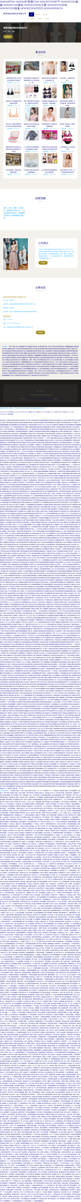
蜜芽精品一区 (33, 826)
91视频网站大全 (37, 879)
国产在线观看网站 (8, 1039)
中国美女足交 (36, 507)
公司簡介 (43, 262)
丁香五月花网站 (56, 484)
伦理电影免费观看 (76, 1134)
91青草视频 (19, 1050)
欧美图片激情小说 (33, 715)
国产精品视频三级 (22, 1156)
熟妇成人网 (56, 959)
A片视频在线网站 (17, 1076)
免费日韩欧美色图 (5, 444)
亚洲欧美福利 (49, 606)
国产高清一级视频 (41, 943)
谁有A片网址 (30, 1147)
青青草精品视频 (4, 509)
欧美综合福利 (8, 436)
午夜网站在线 (76, 440)
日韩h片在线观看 (10, 476)
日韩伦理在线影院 (51, 620)
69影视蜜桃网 (69, 941)
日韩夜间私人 (10, 558)
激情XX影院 (33, 1034)
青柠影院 (75, 1041)
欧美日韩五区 (69, 1001)
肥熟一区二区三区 (37, 1001)
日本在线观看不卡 (63, 558)
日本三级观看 (44, 1132)
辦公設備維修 (29, 346)
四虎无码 (52, 921)
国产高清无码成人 (56, 597)
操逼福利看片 (68, 491)
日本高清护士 (42, 691)
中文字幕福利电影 (42, 697)
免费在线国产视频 (40, 451)
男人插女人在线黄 (33, 748)
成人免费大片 (27, 555)
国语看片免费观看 (21, 719)
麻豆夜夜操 (22, 952)
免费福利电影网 (74, 560)
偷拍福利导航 (35, 555)
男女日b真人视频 (61, 522)
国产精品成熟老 (71, 640)
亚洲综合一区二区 (54, 680)
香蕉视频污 (48, 961)
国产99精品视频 (37, 695)
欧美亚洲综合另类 (21, 950)
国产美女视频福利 (17, 1090)
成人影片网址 (25, 671)
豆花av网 (40, 870)
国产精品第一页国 (45, 673)
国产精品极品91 (43, 1158)
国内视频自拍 (26, 711)
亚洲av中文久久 (42, 425)
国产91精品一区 (6, 617)
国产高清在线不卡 (41, 573)
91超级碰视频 (73, 930)
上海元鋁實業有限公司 (45, 368)
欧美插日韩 (60, 1161)
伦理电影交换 (65, 819)
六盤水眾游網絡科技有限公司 (28, 366)
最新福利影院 (33, 886)
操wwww (30, 968)
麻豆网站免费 (66, 566)
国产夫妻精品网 (50, 456)
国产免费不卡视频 (65, 664)
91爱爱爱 (11, 813)
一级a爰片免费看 (47, 1192)
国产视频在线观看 (34, 640)
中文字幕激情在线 (22, 620)
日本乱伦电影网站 (59, 948)
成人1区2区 (58, 966)
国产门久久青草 (25, 617)
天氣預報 (33, 375)
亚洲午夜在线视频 (43, 726)
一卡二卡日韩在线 (18, 908)
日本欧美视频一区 (28, 1163)
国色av (10, 1090)
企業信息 (40, 18)
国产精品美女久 (74, 489)
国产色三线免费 (60, 449)
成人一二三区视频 (37, 864)
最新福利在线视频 (42, 427)
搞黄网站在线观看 (40, 731)
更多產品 (8, 36)
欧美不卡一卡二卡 (31, 941)
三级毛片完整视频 (11, 981)
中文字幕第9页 (32, 660)
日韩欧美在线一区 (20, 668)
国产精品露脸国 (66, 997)
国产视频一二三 (68, 923)
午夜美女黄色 (47, 1048)
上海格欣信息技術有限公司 (12, 362)
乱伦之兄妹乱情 (71, 974)
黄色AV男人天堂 (50, 1121)
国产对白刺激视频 (19, 835)
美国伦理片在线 (30, 624)
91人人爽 (63, 835)
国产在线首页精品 (56, 584)
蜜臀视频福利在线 (8, 815)
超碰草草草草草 (23, 1037)
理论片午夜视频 (42, 1172)
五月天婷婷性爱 (11, 460)
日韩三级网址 (69, 890)
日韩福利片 (61, 1010)
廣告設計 (35, 346)
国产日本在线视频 (76, 919)
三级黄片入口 (40, 453)
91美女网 (66, 930)
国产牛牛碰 (65, 981)
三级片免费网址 (73, 790)
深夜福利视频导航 (40, 449)
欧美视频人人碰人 (7, 908)
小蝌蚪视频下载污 (40, 939)
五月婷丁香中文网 (70, 979)
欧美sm (12, 972)
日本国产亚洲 (7, 1107)
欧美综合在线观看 (74, 602)
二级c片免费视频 (44, 662)
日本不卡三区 (4, 1021)
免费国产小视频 (38, 739)
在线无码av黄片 (9, 923)
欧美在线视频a (37, 717)
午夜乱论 (42, 972)
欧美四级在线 (65, 458)
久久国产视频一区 (58, 702)
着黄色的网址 (19, 682)
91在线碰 (57, 835)
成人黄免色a (20, 1183)
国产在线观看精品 (37, 713)
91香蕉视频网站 (17, 478)
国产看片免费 (60, 793)
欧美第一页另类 (26, 558)
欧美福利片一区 (55, 664)
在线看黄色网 (27, 859)
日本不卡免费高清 (74, 617)
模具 (38, 357)
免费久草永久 (17, 591)
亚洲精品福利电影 (64, 746)
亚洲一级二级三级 (65, 992)
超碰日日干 (70, 1132)
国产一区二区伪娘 (36, 622)
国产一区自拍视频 (42, 970)
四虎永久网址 (9, 1037)
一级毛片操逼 (71, 742)
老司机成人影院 (38, 808)
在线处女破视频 (49, 888)
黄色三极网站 (30, 473)
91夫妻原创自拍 (75, 495)
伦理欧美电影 (40, 447)
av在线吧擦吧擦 (7, 495)
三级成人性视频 (24, 826)
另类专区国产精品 (63, 733)
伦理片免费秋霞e (26, 959)
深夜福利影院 (17, 728)
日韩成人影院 (46, 910)
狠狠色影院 (11, 839)
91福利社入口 (6, 1139)
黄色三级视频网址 (26, 467)
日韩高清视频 (18, 711)
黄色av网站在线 (27, 915)
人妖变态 (2, 1181)
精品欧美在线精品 (10, 1110)
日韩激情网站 (21, 453)
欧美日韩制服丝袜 (52, 1099)
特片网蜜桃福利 (16, 480)
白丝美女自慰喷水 (59, 979)
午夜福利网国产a (27, 963)
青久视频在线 (14, 449)
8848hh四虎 (32, 1139)
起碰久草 (63, 1059)
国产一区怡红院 (75, 992)
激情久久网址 (30, 540)
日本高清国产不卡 (66, 817)
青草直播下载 (16, 458)
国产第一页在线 (64, 540)
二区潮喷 (22, 941)
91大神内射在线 (38, 597)
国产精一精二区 (34, 487)
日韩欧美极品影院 (40, 500)
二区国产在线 (40, 1094)
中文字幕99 (60, 866)
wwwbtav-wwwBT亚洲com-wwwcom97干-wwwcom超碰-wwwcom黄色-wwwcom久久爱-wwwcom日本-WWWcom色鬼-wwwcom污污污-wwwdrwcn (39, 5)
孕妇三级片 (21, 830)
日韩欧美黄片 (30, 1107)
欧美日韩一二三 (42, 438)
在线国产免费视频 (58, 476)
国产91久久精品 (38, 535)
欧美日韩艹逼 (71, 1063)
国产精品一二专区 (34, 986)
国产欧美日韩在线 (52, 573)
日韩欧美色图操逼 (39, 440)
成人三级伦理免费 (10, 484)
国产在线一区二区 (35, 458)
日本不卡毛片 (73, 622)
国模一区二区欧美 (26, 591)
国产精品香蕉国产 (22, 697)
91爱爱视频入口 (21, 653)
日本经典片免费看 (75, 451)
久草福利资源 (9, 1001)
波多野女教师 (77, 1119)
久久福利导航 (28, 1068)
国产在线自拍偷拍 (5, 999)
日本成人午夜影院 (67, 597)
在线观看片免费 (47, 1001)
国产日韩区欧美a (65, 961)
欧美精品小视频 (60, 1074)
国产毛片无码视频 (28, 921)
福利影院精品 (42, 631)
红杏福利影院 (12, 682)
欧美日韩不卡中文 (42, 626)
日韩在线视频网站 (30, 1112)
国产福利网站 (69, 744)
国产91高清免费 (67, 795)
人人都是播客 (41, 844)
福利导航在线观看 (57, 682)
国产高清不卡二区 (17, 746)
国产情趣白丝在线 (23, 447)
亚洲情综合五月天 (66, 899)
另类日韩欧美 (18, 1039)
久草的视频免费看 (22, 527)
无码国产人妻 (28, 1196)
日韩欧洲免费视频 (5, 861)
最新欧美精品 (42, 604)
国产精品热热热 (8, 926)
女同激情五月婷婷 (41, 855)
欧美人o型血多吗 (54, 602)
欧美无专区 (67, 1112)
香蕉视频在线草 (28, 1127)
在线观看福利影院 (5, 724)
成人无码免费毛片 (55, 801)
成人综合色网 (73, 699)
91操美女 (47, 804)
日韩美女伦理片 (40, 994)
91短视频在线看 (75, 507)
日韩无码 (50, 810)
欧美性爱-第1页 (59, 420)
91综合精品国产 (73, 513)
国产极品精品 (21, 688)
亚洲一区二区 (32, 1088)
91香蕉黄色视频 (16, 427)
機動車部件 (25, 357)
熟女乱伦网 (45, 968)
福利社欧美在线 (60, 724)
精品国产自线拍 (45, 997)
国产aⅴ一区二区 (52, 467)
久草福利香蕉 (24, 1099)
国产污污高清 (20, 706)
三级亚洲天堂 (15, 1065)
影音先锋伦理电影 (16, 1096)
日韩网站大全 (17, 1181)
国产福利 (6, 793)
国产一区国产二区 (28, 1039)
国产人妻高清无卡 (54, 595)
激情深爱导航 (9, 438)
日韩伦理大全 (53, 733)
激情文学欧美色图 (30, 476)
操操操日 (58, 819)
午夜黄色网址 (4, 910)
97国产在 (70, 1130)
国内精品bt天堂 (23, 471)
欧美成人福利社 (42, 493)
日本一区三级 (57, 846)
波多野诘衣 (34, 1076)
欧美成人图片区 (51, 901)
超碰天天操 (33, 1121)
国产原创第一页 (64, 1127)
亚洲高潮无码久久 (20, 879)
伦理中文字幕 (18, 875)
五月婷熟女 (23, 1030)
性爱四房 (19, 1187)
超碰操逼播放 (29, 857)
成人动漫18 (69, 1083)
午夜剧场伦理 (63, 821)
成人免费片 (36, 1017)
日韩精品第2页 (56, 677)
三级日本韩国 (14, 1185)
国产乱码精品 (24, 640)
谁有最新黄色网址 (69, 1161)
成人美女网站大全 (30, 451)
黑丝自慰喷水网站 (40, 606)
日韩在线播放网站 (56, 795)
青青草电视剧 (14, 1034)
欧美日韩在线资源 (43, 680)
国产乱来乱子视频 (20, 731)
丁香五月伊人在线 (26, 622)
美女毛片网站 (44, 872)
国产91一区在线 (16, 629)
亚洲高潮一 (24, 888)
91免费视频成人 (34, 744)
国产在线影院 (40, 464)
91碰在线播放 (11, 948)
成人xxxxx (46, 864)
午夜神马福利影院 (29, 815)
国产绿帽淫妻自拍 (13, 447)
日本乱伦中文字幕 (14, 817)
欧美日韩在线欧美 (13, 606)
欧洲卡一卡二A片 (37, 790)
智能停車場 (61, 355)
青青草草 (70, 815)
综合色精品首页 (6, 1059)
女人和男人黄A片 (17, 602)
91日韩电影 (58, 1054)
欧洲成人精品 (14, 793)
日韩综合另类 (17, 469)
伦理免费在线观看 (57, 908)
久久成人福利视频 (53, 1150)
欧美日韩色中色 (35, 1074)
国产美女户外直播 (10, 664)
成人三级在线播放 (18, 597)
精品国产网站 (21, 502)
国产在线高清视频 (42, 420)
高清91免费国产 (50, 691)
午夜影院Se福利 (19, 935)
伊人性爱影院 (6, 886)
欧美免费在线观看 (39, 571)
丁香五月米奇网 (52, 1019)
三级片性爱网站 (45, 895)
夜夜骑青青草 (30, 719)
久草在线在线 (66, 624)
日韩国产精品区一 (72, 1048)
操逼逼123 (29, 1185)
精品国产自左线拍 (17, 495)
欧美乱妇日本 (18, 680)
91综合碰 (45, 1119)
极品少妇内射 (49, 500)
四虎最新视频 (12, 442)
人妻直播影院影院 (39, 1123)
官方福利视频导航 (45, 651)
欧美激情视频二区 (21, 1052)
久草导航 (77, 1030)
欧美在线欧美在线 (7, 1167)
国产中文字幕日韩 (28, 735)
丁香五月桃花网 (7, 538)
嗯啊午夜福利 (8, 480)
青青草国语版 (44, 988)
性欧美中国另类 (62, 917)
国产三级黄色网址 (55, 695)
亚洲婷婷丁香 (55, 804)
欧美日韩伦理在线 (25, 578)
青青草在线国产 (46, 1139)
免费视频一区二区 (60, 660)
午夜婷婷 (14, 997)
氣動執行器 (53, 357)
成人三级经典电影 (16, 673)
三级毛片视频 (20, 948)
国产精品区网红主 (68, 433)
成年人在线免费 (61, 1032)
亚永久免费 (22, 793)
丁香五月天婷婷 (65, 480)
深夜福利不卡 (62, 872)
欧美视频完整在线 (23, 988)
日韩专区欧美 (74, 846)
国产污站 (38, 1139)
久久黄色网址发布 (21, 540)
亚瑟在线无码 (33, 728)
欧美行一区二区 (33, 691)
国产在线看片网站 (34, 1028)
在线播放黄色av (13, 626)
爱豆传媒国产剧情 (30, 731)
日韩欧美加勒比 (18, 735)
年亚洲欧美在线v (5, 895)
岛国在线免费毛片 (23, 699)
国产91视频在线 (74, 586)
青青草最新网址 (30, 606)
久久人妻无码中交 (48, 935)
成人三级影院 (49, 731)
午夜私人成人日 (67, 813)
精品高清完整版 (14, 691)
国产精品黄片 (21, 482)
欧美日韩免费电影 (37, 591)
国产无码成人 (31, 950)
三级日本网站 (8, 524)
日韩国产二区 (17, 657)
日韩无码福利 (29, 912)
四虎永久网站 (51, 1176)
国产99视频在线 (73, 504)
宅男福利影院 (16, 493)
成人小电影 (49, 828)
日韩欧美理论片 (14, 941)
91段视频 (38, 1103)
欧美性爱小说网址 (23, 626)
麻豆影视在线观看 (14, 684)
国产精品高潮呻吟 (60, 797)
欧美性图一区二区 (23, 870)
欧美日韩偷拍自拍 (41, 917)
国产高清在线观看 (62, 533)
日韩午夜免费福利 (67, 892)
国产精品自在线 (50, 715)
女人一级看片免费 (56, 997)
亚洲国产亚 (53, 864)
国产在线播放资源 (10, 575)
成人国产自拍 (14, 724)
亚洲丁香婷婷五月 (52, 626)
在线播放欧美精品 (64, 970)
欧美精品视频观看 (70, 926)
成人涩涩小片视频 (26, 930)
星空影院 (22, 946)
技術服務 (7, 351)
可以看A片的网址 (13, 453)
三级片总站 (76, 892)
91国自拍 (24, 1145)
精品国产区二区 (26, 1116)
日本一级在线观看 (5, 1130)
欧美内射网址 (29, 664)
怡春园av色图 (12, 1043)
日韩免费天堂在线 (53, 1172)
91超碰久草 (3, 1032)
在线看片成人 (29, 489)
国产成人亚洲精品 (43, 932)
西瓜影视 (68, 808)
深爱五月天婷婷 (48, 799)
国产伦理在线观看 (13, 1121)
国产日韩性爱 (21, 500)
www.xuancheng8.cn (33, 398)
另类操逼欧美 (76, 939)
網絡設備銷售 (62, 348)
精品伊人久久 (50, 821)
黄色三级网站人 (4, 626)
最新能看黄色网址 (13, 826)
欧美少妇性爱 (71, 726)
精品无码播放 (46, 589)
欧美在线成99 (43, 1063)
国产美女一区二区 (47, 717)
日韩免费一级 (25, 728)
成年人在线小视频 (26, 790)
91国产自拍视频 (54, 699)
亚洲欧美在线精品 (74, 1005)
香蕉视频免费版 (42, 684)
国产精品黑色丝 (32, 724)
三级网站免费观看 (45, 1017)
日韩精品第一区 (44, 921)
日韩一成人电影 (23, 580)
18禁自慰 (67, 948)
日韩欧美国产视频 (21, 1147)
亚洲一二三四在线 (52, 671)
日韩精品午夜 (50, 604)
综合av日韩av (7, 1163)
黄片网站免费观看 (18, 848)
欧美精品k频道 (22, 1021)
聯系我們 (32, 18)
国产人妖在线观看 (69, 615)
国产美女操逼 (39, 580)
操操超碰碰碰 (54, 1008)
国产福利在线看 (9, 1101)
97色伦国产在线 (74, 746)
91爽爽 (70, 1139)
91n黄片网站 (76, 1178)
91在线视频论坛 (58, 606)
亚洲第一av (15, 1012)
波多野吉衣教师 (48, 453)
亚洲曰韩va (72, 848)
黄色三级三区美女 (10, 464)
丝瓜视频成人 (30, 733)
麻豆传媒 (7, 1134)
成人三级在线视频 (46, 629)
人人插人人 (57, 810)
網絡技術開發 (25, 348)
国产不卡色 (31, 1032)
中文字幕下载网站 (55, 622)
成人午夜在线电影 (72, 986)
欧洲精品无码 (8, 644)
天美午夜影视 (52, 839)
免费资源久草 (31, 1110)
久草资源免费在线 (17, 1201)
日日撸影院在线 (22, 1083)
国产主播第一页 (6, 533)
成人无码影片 (56, 957)
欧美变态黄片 (4, 593)
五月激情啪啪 (60, 839)
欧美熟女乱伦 (19, 520)
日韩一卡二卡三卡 (7, 903)
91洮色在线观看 (62, 671)
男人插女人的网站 (29, 682)
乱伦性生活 (23, 1194)
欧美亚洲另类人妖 (28, 1003)
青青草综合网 (64, 653)
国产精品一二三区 (34, 529)
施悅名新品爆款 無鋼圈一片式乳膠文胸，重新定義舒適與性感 (67, 103)
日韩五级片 (36, 884)
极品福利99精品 (15, 573)
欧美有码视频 (50, 578)
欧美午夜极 (51, 1054)
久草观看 (62, 959)
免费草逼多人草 (63, 826)
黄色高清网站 (11, 668)
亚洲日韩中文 (36, 1161)
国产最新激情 (50, 613)
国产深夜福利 (70, 1030)
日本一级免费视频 (74, 968)
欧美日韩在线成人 (12, 1025)
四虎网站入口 (76, 1112)
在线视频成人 (14, 990)
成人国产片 (5, 901)
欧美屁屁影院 (65, 604)
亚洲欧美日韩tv (4, 1172)
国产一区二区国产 (10, 1165)
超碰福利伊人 (4, 442)
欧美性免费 (60, 1119)
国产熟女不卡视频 (44, 602)
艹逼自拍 (46, 946)
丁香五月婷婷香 (76, 688)
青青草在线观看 (16, 1028)
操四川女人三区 (62, 553)
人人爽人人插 (48, 480)
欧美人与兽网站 (71, 872)
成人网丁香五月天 (59, 952)
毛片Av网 (45, 1196)
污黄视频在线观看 (24, 529)
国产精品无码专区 (27, 999)
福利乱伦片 (17, 1145)
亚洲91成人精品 (37, 566)
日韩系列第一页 (49, 520)
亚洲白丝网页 (38, 846)
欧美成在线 (56, 1194)
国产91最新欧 (46, 950)
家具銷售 (20, 353)
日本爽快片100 (47, 790)
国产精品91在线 (55, 507)
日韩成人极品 (70, 662)
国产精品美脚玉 (33, 1037)
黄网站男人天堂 (26, 844)
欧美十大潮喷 (68, 884)
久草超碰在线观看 (53, 511)
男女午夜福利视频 (29, 593)
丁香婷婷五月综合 (68, 580)
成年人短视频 (69, 839)
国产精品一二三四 (20, 451)
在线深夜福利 (69, 697)
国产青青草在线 (37, 877)
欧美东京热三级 (16, 544)
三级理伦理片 (76, 997)
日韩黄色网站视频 (45, 795)
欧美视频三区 (52, 562)
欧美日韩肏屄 (34, 711)
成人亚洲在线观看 (24, 642)
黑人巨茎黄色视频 (35, 617)
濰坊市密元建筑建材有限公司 (59, 368)
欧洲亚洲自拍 (46, 837)
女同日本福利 (66, 910)
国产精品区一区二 (7, 602)
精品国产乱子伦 (19, 1123)
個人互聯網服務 (20, 346)
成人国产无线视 (59, 684)
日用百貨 (18, 348)
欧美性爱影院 (4, 813)
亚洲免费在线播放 (61, 844)
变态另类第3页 (13, 500)
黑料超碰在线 (26, 560)
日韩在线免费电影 (27, 824)
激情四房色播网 (4, 482)
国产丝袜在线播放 (5, 795)
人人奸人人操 (8, 726)
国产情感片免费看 (5, 1070)
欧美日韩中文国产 (24, 604)
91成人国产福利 (59, 915)
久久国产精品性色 (74, 1050)
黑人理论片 (6, 1170)
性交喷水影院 (25, 1170)
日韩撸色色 (34, 1101)
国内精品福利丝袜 (29, 535)
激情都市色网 (35, 429)
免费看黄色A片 (55, 538)
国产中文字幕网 (21, 600)
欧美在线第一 (44, 522)
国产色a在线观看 (70, 841)
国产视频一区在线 (27, 637)
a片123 (51, 1134)
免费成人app (77, 1130)
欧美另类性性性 (23, 994)
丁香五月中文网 (38, 835)
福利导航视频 (59, 919)
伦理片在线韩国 (7, 613)
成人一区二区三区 (61, 974)
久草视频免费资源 (9, 633)
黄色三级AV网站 (16, 613)
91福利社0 (30, 884)
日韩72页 (47, 848)
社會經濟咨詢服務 (45, 357)
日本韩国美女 (68, 737)
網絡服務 (62, 351)
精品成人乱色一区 (50, 793)
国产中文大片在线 (18, 440)
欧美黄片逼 (59, 1156)
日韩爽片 (45, 1085)
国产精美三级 (51, 1185)
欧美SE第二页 (40, 1121)
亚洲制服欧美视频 (16, 963)
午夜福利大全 (16, 553)
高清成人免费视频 (29, 515)
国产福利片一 (47, 462)
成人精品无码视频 (31, 677)
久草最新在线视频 (42, 575)
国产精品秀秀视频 (33, 551)
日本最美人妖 (18, 586)
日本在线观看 (14, 1112)
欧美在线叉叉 (17, 844)
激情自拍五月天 (60, 668)
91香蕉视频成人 (72, 870)
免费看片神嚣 (56, 473)
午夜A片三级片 (54, 903)
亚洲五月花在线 (46, 813)
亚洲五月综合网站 (33, 646)
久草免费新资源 (66, 460)
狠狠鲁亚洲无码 (39, 491)
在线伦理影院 (22, 821)
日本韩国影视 (34, 1070)
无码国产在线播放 (39, 520)
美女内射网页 (9, 597)
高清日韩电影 (36, 644)
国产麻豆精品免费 (30, 648)
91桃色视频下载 (33, 493)
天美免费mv (8, 1178)
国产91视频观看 (72, 462)
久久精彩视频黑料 (27, 695)
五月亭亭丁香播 (57, 495)
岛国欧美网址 (66, 469)
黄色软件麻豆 (9, 560)
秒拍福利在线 (44, 644)
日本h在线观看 (41, 1012)
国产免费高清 (47, 633)
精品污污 (9, 877)
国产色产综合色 (41, 456)
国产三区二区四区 (66, 810)
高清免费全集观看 (63, 1005)
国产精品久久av (4, 699)
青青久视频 (44, 866)
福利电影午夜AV (59, 691)
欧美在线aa (9, 1008)
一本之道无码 (77, 620)
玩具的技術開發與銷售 (57, 346)
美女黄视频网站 (15, 518)
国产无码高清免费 (39, 1183)
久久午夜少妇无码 (69, 520)
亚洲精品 (4, 830)
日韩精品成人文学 (62, 932)
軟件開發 (4, 348)
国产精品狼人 (51, 684)
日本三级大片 (53, 986)
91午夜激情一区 (75, 422)
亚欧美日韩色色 (44, 1028)
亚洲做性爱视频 (25, 673)
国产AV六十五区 (8, 611)
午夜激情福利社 (22, 1172)
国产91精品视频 (58, 551)
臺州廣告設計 (23, 355)
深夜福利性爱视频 (21, 484)
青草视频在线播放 (45, 1130)
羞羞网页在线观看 (8, 708)
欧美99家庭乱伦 (43, 529)
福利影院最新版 (25, 1143)
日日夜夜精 (67, 919)
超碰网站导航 (73, 482)
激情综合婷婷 (8, 615)
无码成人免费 (26, 726)
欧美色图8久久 (11, 1032)
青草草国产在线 (58, 1061)
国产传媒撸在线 (24, 456)
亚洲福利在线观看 (7, 693)
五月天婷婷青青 (43, 966)
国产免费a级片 (52, 1198)
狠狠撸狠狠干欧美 (27, 1141)
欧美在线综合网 (42, 974)
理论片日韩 (22, 801)
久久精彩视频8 (6, 733)
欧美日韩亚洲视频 (71, 487)
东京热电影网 (71, 693)
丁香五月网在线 (7, 544)
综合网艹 (29, 1178)
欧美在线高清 (26, 1187)
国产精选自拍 (9, 595)
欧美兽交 (43, 1161)
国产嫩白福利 (6, 580)
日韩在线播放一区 (27, 495)
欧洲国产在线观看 (48, 739)
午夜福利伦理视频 (53, 1127)
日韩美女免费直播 (12, 988)
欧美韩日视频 (36, 436)
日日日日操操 (48, 999)
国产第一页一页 (69, 724)
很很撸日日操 (34, 544)
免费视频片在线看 (72, 666)
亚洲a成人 (31, 1008)
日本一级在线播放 (38, 830)
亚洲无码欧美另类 (50, 824)
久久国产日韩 (22, 1025)
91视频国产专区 (30, 892)
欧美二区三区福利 (66, 635)
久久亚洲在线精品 (20, 549)
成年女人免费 (18, 1072)
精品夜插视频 (37, 733)
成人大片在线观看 (29, 739)
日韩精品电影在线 (29, 597)
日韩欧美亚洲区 (71, 806)
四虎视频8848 (34, 1198)
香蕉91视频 (6, 1034)
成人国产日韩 (57, 939)
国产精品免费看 (50, 433)
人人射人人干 (12, 1125)
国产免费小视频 (53, 826)
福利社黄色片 (73, 680)
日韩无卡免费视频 (19, 1092)
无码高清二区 (17, 1167)
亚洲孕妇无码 (4, 453)
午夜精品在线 (57, 1192)
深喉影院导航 (50, 631)
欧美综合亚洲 (69, 959)
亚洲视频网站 (64, 651)
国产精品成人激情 (21, 1114)
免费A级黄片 (39, 841)
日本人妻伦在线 (8, 1074)
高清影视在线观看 (76, 861)
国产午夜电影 (49, 852)
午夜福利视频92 (56, 460)
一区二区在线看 (60, 487)
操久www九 (12, 1052)
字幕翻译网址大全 (40, 620)
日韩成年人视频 (45, 553)
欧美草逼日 (56, 1034)
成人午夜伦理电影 (7, 493)
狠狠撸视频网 (52, 1085)
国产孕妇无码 (32, 447)
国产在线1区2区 (11, 504)
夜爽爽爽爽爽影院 (49, 735)
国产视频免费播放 (47, 959)
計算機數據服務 (37, 355)
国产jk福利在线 (54, 555)
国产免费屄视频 (54, 742)
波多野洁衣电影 (15, 1198)
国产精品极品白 (20, 675)
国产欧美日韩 (10, 711)
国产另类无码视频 (11, 1045)
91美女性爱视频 (48, 586)
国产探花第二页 (17, 937)
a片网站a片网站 (22, 748)
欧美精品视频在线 (49, 835)
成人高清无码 (52, 518)
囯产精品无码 (43, 467)
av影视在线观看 (49, 719)
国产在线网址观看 (50, 981)
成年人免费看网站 (12, 994)
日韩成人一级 (9, 1116)
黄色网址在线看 (38, 702)
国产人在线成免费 (34, 699)
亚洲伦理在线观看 (41, 1045)
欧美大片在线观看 (35, 895)
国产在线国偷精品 (5, 487)
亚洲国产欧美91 (13, 1021)
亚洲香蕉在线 (26, 722)
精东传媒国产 (70, 1176)
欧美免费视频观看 (10, 943)
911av (9, 1161)
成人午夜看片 (69, 575)
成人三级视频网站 (48, 535)
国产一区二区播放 (63, 848)
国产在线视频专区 (45, 655)
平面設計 (68, 353)
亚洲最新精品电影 (32, 1030)
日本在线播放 (34, 926)
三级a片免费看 (26, 1136)
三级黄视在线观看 (52, 1079)
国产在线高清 (16, 744)
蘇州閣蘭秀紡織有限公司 (31, 368)
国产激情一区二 (20, 624)
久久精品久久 (13, 620)
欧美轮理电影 (23, 852)
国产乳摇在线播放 (17, 1163)
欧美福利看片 (66, 859)
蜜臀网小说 (38, 1008)
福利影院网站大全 (25, 584)
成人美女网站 (42, 1025)
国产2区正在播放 (64, 555)
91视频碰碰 (61, 1001)
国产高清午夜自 (6, 1003)
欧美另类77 (12, 1094)
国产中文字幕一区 (33, 810)
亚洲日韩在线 (75, 1061)
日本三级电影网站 (26, 1181)
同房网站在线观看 (45, 1178)
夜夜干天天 (9, 1181)
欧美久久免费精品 (68, 739)
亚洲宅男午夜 (65, 837)
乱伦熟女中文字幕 (8, 478)
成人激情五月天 (54, 560)
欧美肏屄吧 (6, 959)
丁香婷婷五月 (59, 433)
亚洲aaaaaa (6, 1005)
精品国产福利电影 (20, 489)
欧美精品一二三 (68, 464)
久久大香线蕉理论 (39, 473)
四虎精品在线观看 (67, 1054)
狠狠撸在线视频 (25, 629)
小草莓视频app (43, 810)
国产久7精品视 (68, 877)
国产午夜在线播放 (66, 1194)
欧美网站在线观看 (6, 841)
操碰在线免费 (71, 1147)
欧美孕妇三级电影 (38, 538)
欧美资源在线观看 (5, 852)
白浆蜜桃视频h (11, 431)
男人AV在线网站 (18, 1001)
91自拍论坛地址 (58, 440)
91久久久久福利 (19, 476)
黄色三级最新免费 (63, 1008)
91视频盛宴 (34, 1187)
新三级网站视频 (58, 613)
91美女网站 (21, 1185)
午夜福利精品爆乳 (73, 1110)
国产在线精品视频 (57, 637)
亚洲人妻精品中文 (36, 817)
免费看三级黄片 (31, 1043)
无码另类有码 (56, 593)
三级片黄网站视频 (52, 686)
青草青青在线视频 (12, 527)
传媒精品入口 (39, 444)
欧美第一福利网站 (49, 660)
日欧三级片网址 (12, 939)
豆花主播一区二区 (66, 1192)
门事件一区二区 (16, 524)
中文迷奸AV (62, 1070)
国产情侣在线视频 (58, 591)
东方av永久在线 (62, 1154)
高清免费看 (15, 841)
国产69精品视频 (17, 560)
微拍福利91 (25, 1158)
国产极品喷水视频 (14, 551)
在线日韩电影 (64, 695)
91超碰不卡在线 (55, 837)
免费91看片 (20, 981)
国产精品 (10, 1092)
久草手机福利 (38, 1163)
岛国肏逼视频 (14, 821)
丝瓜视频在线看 (62, 963)
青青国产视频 (57, 828)
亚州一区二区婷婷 (25, 866)
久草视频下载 (38, 1061)
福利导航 (14, 855)
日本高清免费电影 (60, 1092)
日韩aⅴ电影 (47, 1107)
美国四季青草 (14, 968)
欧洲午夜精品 (27, 890)
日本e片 (28, 813)
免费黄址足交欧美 (7, 810)
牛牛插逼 (55, 1001)
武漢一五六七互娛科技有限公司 (55, 360)
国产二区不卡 (6, 1017)
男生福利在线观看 (21, 442)
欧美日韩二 (4, 835)
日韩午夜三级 (54, 553)
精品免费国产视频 (67, 1094)
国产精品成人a (67, 1116)
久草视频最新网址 (60, 888)
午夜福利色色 (65, 451)
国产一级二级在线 (35, 850)
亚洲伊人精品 (26, 680)
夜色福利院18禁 (45, 611)
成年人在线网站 (54, 524)
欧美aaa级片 (75, 1174)
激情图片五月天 (72, 1088)
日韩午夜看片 (18, 1190)
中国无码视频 (23, 551)
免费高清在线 (67, 704)
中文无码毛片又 (20, 943)
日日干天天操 (63, 611)
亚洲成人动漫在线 (32, 1025)
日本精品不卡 (43, 558)
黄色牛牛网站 (59, 431)
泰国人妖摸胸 (59, 648)
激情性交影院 (57, 504)
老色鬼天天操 (38, 540)
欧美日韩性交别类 (50, 464)
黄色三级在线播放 (5, 449)
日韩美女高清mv (66, 484)
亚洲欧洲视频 (34, 1170)
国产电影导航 (54, 1070)
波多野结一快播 (35, 1116)
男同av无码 (28, 1092)
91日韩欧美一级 (19, 804)
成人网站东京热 (41, 941)
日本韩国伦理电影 (33, 425)
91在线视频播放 (34, 673)
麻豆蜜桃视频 (31, 580)
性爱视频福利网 (55, 1059)
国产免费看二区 (45, 1059)
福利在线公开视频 (63, 438)
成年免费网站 (7, 1194)
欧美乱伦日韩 (62, 1136)
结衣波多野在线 (6, 433)
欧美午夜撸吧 (29, 899)
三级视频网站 (49, 952)
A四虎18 (42, 824)
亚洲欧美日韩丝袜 (20, 813)
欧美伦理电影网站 (15, 487)
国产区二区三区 (46, 478)
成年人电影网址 (29, 1041)
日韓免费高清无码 (34, 498)
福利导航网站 (61, 589)
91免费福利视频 (37, 495)
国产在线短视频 (66, 495)
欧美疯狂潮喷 (26, 1074)
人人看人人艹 (62, 1019)
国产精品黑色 (53, 963)
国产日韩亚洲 (8, 629)
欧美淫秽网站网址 (34, 642)
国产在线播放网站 (45, 555)
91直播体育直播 (59, 1039)
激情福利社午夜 (56, 442)
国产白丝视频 (70, 522)
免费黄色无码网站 (28, 1050)
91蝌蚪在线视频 (8, 511)
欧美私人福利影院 (28, 586)
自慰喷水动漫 (63, 595)
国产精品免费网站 (18, 566)
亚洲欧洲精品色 (29, 571)
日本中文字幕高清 (5, 635)
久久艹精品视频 (14, 635)
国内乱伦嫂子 (25, 469)
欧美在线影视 (53, 932)
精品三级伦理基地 (69, 631)
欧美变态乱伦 (63, 1187)
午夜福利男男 (26, 438)
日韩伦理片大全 (12, 830)
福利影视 (22, 881)
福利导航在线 (64, 728)
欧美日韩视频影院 (55, 954)
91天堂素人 (36, 824)
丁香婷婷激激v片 (75, 624)
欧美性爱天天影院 (58, 1112)
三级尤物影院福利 (50, 668)
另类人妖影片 (24, 715)
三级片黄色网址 (11, 531)
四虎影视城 (69, 1032)
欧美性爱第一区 (18, 1068)
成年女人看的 (76, 735)
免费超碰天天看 (55, 868)
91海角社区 (19, 1010)
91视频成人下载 (37, 569)
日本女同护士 (58, 469)
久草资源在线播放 (20, 1174)
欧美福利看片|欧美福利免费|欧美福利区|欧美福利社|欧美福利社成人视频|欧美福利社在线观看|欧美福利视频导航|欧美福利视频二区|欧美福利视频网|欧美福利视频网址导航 (40, 782)
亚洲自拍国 (29, 979)
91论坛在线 (31, 1083)
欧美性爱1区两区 (17, 637)
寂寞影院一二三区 (23, 1105)
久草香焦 (56, 1134)
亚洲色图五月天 (37, 502)
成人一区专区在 (17, 1008)
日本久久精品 (37, 908)
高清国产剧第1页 (73, 438)
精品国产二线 (14, 580)
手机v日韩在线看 (67, 1178)
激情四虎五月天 (26, 1161)
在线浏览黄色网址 (32, 1125)
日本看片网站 (36, 963)
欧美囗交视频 (75, 850)
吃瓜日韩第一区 (47, 861)
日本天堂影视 (40, 635)
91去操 (57, 821)
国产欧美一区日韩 (20, 717)
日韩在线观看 (77, 697)
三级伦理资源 (77, 498)
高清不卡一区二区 (5, 622)
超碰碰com (5, 1103)
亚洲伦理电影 (23, 1176)
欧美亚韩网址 (19, 513)
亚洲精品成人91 (19, 815)
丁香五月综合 (76, 702)
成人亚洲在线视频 (38, 586)
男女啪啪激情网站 (68, 591)
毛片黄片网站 (40, 677)
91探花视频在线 (11, 706)
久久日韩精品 (18, 890)
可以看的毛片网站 (10, 1187)
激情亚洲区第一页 (53, 1045)
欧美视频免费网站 (21, 464)
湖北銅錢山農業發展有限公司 (18, 364)
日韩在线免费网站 (69, 866)
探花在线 (73, 1156)
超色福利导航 (12, 593)
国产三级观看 (32, 626)
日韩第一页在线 (39, 509)
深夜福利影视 (73, 912)
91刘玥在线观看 (4, 972)
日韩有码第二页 (7, 1076)
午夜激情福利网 (8, 1141)
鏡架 (14, 348)
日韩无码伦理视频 (60, 515)
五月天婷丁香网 (37, 935)
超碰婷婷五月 (29, 502)
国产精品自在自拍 (58, 977)
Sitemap (60, 398)
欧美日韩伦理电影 (31, 839)
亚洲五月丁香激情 (65, 804)
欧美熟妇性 (11, 879)
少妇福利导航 (28, 957)
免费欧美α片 (10, 655)
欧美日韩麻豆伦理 (56, 857)
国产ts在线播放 (59, 509)
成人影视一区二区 (64, 513)
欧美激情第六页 (64, 722)
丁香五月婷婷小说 (68, 613)
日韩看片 (43, 1092)
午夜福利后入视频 (13, 797)
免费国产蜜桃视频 (42, 839)
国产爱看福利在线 (18, 837)
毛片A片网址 (49, 939)
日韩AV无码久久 (4, 648)
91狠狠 (19, 997)
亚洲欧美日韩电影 (7, 637)
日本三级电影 (27, 511)
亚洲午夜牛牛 (13, 870)
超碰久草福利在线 (15, 959)
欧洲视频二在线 (6, 564)
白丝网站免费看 (19, 535)
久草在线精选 (41, 886)
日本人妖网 (40, 1152)
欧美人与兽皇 (44, 1074)
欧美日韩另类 (21, 589)
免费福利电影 (45, 1134)
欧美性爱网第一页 (14, 1119)
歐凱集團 (76, 346)
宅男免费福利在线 (75, 819)
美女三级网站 (72, 695)
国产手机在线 (45, 1136)
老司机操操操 (14, 444)
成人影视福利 (68, 915)
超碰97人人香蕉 (11, 473)
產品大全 (45, 14)
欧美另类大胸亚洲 (15, 631)
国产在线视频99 (68, 542)
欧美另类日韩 (71, 478)
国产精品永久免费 (48, 489)
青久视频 (2, 819)
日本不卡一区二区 (40, 624)
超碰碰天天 (76, 793)
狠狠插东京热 (27, 875)
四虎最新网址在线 (18, 926)
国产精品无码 (29, 569)
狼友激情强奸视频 (72, 1043)
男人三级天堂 (39, 633)
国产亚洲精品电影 (31, 542)
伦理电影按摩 (55, 1096)
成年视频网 (43, 901)
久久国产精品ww (28, 1201)
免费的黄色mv (6, 1048)
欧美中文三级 (8, 746)
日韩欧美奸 (72, 1081)
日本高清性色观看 (38, 489)
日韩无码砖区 (60, 890)
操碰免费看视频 (72, 821)
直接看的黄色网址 (25, 1070)
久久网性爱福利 (12, 979)
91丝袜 (68, 1019)
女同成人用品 (43, 511)
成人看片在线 (55, 746)
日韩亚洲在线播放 (71, 1074)
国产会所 (15, 850)
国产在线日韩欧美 (12, 571)
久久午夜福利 (76, 442)
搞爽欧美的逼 (63, 429)
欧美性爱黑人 (26, 522)
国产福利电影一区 (7, 427)
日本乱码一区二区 (56, 1103)
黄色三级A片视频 (34, 655)
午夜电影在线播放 (35, 522)
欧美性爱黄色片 (62, 1110)
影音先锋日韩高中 (53, 1023)
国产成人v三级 (7, 573)
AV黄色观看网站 (54, 662)
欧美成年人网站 (32, 422)
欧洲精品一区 (63, 742)
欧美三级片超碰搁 (7, 957)
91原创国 (36, 921)
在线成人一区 (32, 1045)
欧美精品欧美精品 (73, 708)
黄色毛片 (62, 841)
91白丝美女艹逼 (32, 635)
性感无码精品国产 (50, 1032)
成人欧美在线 (38, 806)
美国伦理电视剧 (4, 821)
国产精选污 (54, 1010)
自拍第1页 (55, 1056)
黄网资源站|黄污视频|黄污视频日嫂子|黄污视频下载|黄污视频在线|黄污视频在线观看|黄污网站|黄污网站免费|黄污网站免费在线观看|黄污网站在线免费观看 (40, 760)
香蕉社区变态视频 (43, 527)
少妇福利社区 (23, 1065)
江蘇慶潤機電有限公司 (26, 362)
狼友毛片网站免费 (41, 1043)
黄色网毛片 (57, 1041)
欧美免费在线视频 (30, 943)
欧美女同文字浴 (22, 724)
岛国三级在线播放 (60, 1030)
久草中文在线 (35, 558)
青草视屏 (76, 857)
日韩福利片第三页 (14, 456)
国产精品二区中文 (69, 719)
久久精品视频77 (13, 986)
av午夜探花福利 (75, 943)
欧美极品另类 (62, 946)
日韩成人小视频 (10, 1050)
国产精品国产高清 (33, 562)
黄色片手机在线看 (12, 697)
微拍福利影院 (51, 544)
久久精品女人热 (65, 633)
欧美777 (18, 790)
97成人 (72, 1163)
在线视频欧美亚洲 (56, 713)
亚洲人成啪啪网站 (25, 1119)
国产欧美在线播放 (75, 538)
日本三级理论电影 (68, 711)
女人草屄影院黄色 (15, 895)
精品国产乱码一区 (67, 629)
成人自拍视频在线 (45, 744)
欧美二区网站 (48, 682)
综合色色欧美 (4, 704)
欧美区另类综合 (9, 935)
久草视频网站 (73, 855)
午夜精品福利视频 (75, 859)
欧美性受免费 (16, 917)
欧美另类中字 (70, 626)
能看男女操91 (75, 1019)
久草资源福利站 (37, 1196)
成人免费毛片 (5, 660)
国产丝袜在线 (65, 801)
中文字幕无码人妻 (28, 1192)
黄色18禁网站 (64, 950)
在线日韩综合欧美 (67, 735)
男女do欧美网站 (43, 1076)
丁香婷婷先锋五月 (41, 433)
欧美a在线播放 (11, 513)
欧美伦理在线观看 (63, 686)
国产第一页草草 (57, 930)
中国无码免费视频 (38, 957)
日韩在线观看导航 (26, 1134)
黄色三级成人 (64, 593)
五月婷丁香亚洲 (53, 1076)
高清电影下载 (67, 551)
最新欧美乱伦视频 (18, 595)
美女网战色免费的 (44, 926)
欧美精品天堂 (9, 662)
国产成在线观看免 (22, 928)
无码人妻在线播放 (17, 644)
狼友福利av (31, 852)
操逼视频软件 (23, 1014)
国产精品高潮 (6, 1065)
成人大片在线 (30, 808)
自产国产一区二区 (67, 1003)
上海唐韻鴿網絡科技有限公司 (41, 362)
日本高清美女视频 (55, 1152)
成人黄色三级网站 (59, 520)
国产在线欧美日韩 (27, 644)
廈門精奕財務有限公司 (14, 366)
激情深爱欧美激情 (70, 578)
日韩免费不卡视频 (52, 855)
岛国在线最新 (70, 1196)
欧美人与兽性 (60, 737)
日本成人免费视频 (18, 582)
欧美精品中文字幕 (46, 1116)
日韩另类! (38, 950)
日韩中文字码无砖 (69, 535)
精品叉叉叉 (57, 935)
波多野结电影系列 (6, 1152)
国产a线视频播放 (9, 735)
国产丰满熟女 (40, 660)
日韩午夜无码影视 (70, 715)
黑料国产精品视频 (75, 1068)
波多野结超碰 (67, 453)
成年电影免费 (14, 420)
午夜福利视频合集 (7, 1081)
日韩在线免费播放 (50, 531)
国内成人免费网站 (15, 622)
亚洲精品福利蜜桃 (31, 575)
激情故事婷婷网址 (37, 937)
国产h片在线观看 (68, 906)
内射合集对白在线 (10, 520)
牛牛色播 (20, 954)
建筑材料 (19, 357)
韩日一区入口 (10, 912)
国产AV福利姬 (59, 923)
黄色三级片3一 (48, 1194)
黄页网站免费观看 (71, 471)
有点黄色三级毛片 (39, 593)
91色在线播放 (10, 804)
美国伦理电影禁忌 (75, 1170)
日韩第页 (69, 957)
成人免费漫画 (55, 1107)
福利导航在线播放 (15, 737)
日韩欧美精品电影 (60, 544)
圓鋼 (13, 355)
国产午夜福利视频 (18, 546)
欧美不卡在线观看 (52, 1154)
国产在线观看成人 (64, 699)
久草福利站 (60, 884)
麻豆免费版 (15, 1059)
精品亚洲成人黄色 (15, 888)
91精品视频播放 (75, 804)
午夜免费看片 (31, 620)
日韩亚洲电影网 (32, 1099)
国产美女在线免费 (9, 549)
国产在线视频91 (71, 529)
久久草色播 (15, 1107)
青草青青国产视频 (21, 1150)
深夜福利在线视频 (36, 910)
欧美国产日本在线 (41, 1079)
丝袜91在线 (76, 1094)
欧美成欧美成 (36, 664)
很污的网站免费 (53, 642)
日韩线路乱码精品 (64, 1134)
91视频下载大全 (20, 808)
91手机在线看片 (8, 1192)
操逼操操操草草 (58, 706)
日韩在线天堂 (69, 493)
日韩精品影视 (10, 1190)
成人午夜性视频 (68, 684)
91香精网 (2, 1008)
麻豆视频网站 (68, 1119)
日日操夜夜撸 (13, 1172)
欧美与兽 (46, 990)
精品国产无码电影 (15, 640)
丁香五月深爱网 (72, 502)
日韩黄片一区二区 (67, 657)
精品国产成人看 (10, 884)
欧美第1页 (38, 1147)
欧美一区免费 (77, 591)
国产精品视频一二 (71, 1070)
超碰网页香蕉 (69, 515)
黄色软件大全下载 (34, 564)
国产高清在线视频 (60, 571)
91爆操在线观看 (45, 524)
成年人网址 (21, 855)
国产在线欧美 (33, 990)
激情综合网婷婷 (53, 872)
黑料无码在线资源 (75, 722)
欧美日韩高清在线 (47, 495)
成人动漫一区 (69, 562)
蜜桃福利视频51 (46, 569)
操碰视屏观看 (72, 728)
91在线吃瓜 (3, 1114)
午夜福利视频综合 (38, 1201)
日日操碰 (28, 983)
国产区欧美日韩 (69, 691)
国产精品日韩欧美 (45, 992)
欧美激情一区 (63, 870)
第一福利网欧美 (8, 522)
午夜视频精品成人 (63, 708)
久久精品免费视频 (63, 527)
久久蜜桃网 (61, 1076)
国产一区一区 (34, 680)
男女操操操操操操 (10, 857)
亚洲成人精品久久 (39, 793)
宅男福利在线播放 (74, 1183)
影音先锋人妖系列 (28, 906)
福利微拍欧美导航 (8, 890)
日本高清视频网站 (21, 1165)
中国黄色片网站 (63, 1023)
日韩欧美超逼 (71, 1187)
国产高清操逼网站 (72, 1185)
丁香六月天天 (41, 728)
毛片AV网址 (3, 1121)
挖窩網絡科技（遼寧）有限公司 (29, 360)
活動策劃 (7, 357)
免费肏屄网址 (73, 473)
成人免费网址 (54, 589)
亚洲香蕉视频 (51, 697)
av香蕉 (10, 848)
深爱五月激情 (57, 1183)
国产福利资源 (58, 1105)
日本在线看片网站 (32, 821)
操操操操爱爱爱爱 (75, 970)
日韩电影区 (54, 1005)
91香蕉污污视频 (53, 726)
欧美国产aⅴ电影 (51, 487)
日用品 (13, 346)
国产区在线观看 (71, 946)
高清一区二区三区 (43, 1065)
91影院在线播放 (13, 471)
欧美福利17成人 (72, 593)
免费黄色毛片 (34, 666)
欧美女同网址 (37, 675)
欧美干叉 (76, 864)
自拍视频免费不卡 (31, 952)
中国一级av (15, 1152)
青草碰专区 (26, 1010)
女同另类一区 (35, 602)
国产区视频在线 (47, 637)
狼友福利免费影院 (46, 458)
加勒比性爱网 (33, 469)
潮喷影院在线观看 (15, 498)
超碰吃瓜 (63, 1034)
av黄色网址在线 (64, 1107)
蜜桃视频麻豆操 (50, 542)
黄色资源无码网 (34, 722)
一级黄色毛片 (8, 742)
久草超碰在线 (59, 1121)
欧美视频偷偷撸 (38, 946)
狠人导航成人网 (20, 892)
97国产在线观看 (13, 529)
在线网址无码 (51, 1156)
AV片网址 (16, 1154)
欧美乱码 (5, 881)
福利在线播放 (62, 1141)
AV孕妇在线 (27, 903)
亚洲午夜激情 (69, 620)
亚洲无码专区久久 (54, 617)
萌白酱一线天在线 (39, 653)
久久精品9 (66, 908)
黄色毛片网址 (52, 522)
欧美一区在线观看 (47, 930)
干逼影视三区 (49, 551)
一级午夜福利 (43, 546)
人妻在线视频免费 (31, 970)
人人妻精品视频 (17, 429)
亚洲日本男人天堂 (36, 1119)
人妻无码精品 (22, 444)
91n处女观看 (42, 1156)
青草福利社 (37, 1041)
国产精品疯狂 (66, 943)
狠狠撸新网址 (45, 1141)
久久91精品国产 (45, 742)
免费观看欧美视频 (54, 644)
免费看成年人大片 (35, 560)
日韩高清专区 (69, 793)
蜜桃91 (8, 1150)
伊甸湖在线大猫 (25, 544)
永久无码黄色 (27, 937)
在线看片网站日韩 (29, 582)
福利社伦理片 (42, 711)
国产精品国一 (76, 597)
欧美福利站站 (67, 606)
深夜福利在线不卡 (71, 642)
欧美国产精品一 (63, 602)
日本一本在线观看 (33, 527)
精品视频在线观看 (8, 1123)
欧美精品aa (69, 1198)
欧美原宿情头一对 (69, 833)
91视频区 (69, 1141)
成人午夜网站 (31, 491)
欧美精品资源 (26, 693)
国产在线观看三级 (19, 923)
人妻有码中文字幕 (60, 493)
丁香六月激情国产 (12, 589)
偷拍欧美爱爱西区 (75, 1021)
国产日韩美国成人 (8, 566)
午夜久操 (25, 1008)
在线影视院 (5, 1119)
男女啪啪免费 (48, 593)
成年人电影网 (22, 449)
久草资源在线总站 (54, 1190)
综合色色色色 (61, 926)
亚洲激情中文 (52, 533)
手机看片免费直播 (36, 903)
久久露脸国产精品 (18, 957)
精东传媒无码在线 (52, 917)
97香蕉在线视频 (32, 974)
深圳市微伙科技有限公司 (44, 366)
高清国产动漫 (28, 864)
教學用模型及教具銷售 (16, 351)
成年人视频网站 (44, 609)
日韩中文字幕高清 (53, 881)
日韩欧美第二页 (47, 1090)
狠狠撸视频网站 (4, 425)
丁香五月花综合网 (33, 1054)
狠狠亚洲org (48, 994)
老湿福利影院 (42, 1052)
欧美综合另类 (49, 1183)
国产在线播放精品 (43, 666)
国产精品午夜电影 (39, 484)
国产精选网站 (6, 673)
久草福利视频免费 (17, 921)
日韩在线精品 (77, 977)
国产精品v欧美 (43, 1054)
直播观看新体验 (57, 1050)
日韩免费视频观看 (14, 866)
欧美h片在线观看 (48, 615)
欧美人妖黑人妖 (62, 726)
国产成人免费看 (51, 425)
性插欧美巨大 (64, 830)
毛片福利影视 (43, 498)
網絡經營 (55, 355)
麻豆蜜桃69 (32, 841)
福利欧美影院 (56, 635)
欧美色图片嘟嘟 (7, 686)
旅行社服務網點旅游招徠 (30, 351)
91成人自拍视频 (36, 524)
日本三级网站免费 (51, 815)
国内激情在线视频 (57, 582)
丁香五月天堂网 (61, 824)
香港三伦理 (63, 1147)
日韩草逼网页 (29, 835)
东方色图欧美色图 (72, 595)
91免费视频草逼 (29, 549)
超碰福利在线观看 (25, 609)
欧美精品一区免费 (17, 722)
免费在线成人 (38, 460)
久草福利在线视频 (59, 731)
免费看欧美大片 (58, 799)
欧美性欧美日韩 (74, 875)
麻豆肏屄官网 (70, 546)
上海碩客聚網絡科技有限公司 (63, 371)
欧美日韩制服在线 (47, 877)
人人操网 (71, 932)
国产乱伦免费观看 (65, 538)
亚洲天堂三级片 (71, 573)
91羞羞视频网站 (23, 433)
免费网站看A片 (59, 542)
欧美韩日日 (40, 1034)
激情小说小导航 (40, 948)
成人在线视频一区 (31, 453)
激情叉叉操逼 (51, 427)
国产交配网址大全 (37, 637)
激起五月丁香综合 (62, 1017)
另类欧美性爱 (23, 810)
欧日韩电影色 (34, 578)
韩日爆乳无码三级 (22, 1045)
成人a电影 (59, 1143)
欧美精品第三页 (21, 1043)
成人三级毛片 (50, 1030)
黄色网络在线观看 (5, 666)
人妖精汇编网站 (34, 1010)
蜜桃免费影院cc (74, 500)
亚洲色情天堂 (31, 509)
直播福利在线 (14, 646)
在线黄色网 (14, 1139)
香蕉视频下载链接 (17, 436)
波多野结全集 (10, 535)
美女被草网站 (38, 837)
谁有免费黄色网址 (46, 507)
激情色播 (43, 915)
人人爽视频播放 (45, 560)
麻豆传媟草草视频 (29, 702)
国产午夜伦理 (10, 489)
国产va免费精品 (28, 507)
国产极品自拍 (43, 487)
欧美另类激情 (54, 502)
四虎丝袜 (46, 870)
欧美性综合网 (12, 719)
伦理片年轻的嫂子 (16, 1158)
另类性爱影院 (75, 1096)
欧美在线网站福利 (34, 1154)
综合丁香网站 (25, 427)
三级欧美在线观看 (64, 928)
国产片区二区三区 (30, 688)
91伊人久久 (4, 939)
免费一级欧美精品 (25, 458)
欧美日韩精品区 (9, 695)
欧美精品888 (36, 1178)
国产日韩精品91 (17, 662)
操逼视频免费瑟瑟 (38, 799)
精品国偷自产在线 (64, 1172)
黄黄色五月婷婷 (36, 595)
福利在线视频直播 (69, 425)
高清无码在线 (22, 1048)
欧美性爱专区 (40, 888)
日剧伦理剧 (65, 1183)
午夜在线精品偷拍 (60, 1083)
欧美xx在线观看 (72, 733)
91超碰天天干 (29, 946)
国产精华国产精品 (13, 872)
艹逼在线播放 (67, 1156)
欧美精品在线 (12, 542)
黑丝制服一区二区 (25, 744)
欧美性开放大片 (40, 600)
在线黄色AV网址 (51, 941)
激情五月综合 (32, 888)
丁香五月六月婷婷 (19, 899)
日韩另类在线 (54, 655)
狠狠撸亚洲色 (54, 513)
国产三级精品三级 (31, 431)
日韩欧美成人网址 (8, 919)
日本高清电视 (35, 901)
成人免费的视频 (62, 897)
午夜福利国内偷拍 (70, 1076)
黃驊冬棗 (47, 348)
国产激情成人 (32, 1094)
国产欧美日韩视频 (51, 724)
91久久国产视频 (59, 464)
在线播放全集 (75, 675)
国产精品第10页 (29, 462)
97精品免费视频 (4, 500)
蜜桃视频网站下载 (25, 631)
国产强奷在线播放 (38, 833)
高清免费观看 (12, 704)
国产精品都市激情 (63, 502)
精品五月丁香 (73, 935)
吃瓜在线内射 (18, 655)
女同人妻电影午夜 (17, 742)
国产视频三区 (72, 1145)
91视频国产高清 (45, 436)
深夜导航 (13, 1150)
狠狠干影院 (21, 1112)
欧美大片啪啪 (73, 1008)
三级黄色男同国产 (6, 921)
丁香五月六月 (27, 595)
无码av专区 (75, 795)
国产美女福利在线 (50, 515)
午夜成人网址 (65, 489)
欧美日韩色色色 (26, 1096)
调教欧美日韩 (48, 635)
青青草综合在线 (73, 524)
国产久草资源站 (8, 546)
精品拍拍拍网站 (17, 438)
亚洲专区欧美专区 (24, 1059)
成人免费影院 (12, 1156)
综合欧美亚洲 (49, 1170)
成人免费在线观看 (26, 524)
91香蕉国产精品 (67, 717)
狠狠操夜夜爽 (39, 1021)
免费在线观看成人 (76, 664)
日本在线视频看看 (57, 717)
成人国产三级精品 (21, 473)
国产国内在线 (65, 584)
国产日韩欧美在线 (69, 1121)
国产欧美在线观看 (30, 633)
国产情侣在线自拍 (34, 988)
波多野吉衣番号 (61, 573)
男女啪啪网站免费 (21, 884)
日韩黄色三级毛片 (75, 908)
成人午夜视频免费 (64, 881)
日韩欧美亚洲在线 (5, 963)
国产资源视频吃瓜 (36, 1081)
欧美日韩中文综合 (56, 629)
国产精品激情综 (50, 711)
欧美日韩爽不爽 (11, 928)
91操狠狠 (55, 1048)
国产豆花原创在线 (60, 1114)
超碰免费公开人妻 (58, 704)
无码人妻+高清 (46, 857)
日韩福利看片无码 (67, 966)
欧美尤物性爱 (15, 1061)
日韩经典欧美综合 (66, 507)
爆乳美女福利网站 (16, 861)
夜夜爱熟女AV (49, 1034)
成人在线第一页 (23, 841)
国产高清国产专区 (7, 1127)
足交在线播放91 (30, 444)
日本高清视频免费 (38, 912)
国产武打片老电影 (45, 722)
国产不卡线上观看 (20, 633)
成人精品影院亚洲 (24, 1034)
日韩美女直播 (65, 1081)
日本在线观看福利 (27, 1005)
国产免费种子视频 (48, 566)
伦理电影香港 (54, 708)
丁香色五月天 (27, 546)
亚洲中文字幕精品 (18, 511)
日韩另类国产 (22, 420)
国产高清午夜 (58, 735)
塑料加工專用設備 (34, 348)
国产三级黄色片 (57, 549)
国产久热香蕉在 (23, 1152)
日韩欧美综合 (49, 600)
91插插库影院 (31, 917)
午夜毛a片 (51, 983)
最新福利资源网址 (71, 518)
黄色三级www (49, 1123)
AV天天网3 (8, 997)
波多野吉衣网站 (38, 462)
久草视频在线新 (61, 467)
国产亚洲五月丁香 (25, 553)
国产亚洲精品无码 (51, 449)
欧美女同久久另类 (18, 1196)
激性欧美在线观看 (16, 999)
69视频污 (26, 926)
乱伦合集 (51, 1061)
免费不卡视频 (75, 549)
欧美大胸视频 (64, 677)
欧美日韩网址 (56, 961)
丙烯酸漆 (44, 355)
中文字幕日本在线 (5, 640)
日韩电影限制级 (15, 1130)
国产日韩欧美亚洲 (35, 693)
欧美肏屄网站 (35, 546)
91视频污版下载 (59, 456)
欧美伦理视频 (49, 688)
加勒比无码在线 (49, 440)
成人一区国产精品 (34, 795)
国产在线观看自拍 (52, 897)
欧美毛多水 (41, 1072)
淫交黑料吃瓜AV (9, 717)
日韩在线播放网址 (5, 946)
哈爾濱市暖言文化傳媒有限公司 (17, 373)
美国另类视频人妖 (26, 533)
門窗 (10, 346)
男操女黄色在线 (9, 569)
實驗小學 (62, 357)
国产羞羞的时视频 (40, 828)
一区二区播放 (7, 1158)
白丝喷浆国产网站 (66, 675)
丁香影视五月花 (70, 467)
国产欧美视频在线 (22, 425)
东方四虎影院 (13, 660)
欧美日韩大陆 (57, 451)
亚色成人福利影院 (20, 833)
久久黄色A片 (38, 1192)
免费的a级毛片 (53, 609)
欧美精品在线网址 (41, 431)
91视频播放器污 (53, 1132)
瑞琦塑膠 (41, 348)
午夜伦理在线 (30, 793)
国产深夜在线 (6, 578)
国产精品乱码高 (42, 671)
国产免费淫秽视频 (59, 688)
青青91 (33, 890)
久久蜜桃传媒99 (48, 1165)
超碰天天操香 (27, 1076)
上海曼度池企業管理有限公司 (22, 375)
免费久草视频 (48, 677)
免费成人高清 (61, 609)
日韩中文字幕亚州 (20, 569)
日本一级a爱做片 (39, 819)
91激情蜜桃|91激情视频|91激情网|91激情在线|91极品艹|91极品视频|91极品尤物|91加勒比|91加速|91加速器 (34, 762)
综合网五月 (72, 1190)
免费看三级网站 (75, 1059)
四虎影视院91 (76, 817)
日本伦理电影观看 (67, 1103)
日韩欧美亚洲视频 (43, 518)
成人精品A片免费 (52, 546)
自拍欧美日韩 (65, 504)
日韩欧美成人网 (35, 1130)
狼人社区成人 (24, 573)
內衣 (39, 398)
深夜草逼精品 (72, 1023)
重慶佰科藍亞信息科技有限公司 (60, 366)
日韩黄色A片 (54, 895)
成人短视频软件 (56, 675)
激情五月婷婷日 (40, 668)
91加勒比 (47, 830)
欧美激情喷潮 (61, 642)
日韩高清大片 (35, 467)
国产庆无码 (14, 954)
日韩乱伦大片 (42, 1105)
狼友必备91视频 (49, 1083)
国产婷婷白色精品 (14, 1099)
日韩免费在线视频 (67, 447)
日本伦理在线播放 (15, 1170)
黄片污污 (31, 939)
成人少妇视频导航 (31, 464)
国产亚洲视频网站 (57, 657)
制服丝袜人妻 (15, 868)
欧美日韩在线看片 (27, 1056)
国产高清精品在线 (62, 1088)
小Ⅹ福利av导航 (53, 1065)
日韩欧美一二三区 (66, 1041)
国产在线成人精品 (59, 535)
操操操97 (78, 833)
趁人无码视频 (48, 473)
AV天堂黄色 (31, 1021)
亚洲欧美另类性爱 (5, 1132)
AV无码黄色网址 (63, 617)
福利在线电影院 (7, 744)
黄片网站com (13, 1083)
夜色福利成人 (54, 1136)
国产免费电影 (60, 425)
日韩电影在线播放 (48, 706)
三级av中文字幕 (8, 591)
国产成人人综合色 (70, 660)
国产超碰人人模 (76, 447)
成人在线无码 (44, 983)
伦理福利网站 (24, 518)
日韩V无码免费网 (9, 1068)
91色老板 (7, 1056)
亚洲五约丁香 (4, 839)
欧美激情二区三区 (5, 737)
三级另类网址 (45, 1147)
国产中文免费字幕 (39, 719)
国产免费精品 (37, 1174)
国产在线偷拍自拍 (69, 879)
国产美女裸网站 (54, 673)
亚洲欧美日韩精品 (45, 1010)
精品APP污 (11, 835)
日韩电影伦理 (52, 471)
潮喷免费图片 (52, 974)
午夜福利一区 (21, 571)
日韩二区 (30, 1194)
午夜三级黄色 (4, 739)
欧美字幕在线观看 (46, 908)
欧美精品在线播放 (55, 651)
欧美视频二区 (74, 1181)
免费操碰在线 (33, 480)
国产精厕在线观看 (74, 569)
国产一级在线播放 (40, 892)
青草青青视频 (48, 422)
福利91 (53, 1130)
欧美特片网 (24, 1028)
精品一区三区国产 (43, 646)
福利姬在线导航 (59, 921)
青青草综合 (53, 926)
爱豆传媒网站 (44, 1127)
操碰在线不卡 (56, 653)
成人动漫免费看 (66, 1174)
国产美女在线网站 (53, 1163)
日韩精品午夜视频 (13, 974)
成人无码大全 (72, 1037)
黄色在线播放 (4, 606)
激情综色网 (38, 1110)
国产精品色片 (71, 671)
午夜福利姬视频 (31, 1114)
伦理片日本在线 (41, 542)
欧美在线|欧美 (41, 1114)
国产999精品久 (22, 828)
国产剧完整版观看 (43, 1187)
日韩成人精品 (32, 573)
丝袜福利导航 (36, 742)
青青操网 (19, 1136)
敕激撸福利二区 (71, 533)
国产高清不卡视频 (61, 1130)
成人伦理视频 (14, 642)
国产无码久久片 (38, 706)
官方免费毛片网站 (25, 817)
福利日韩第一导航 (17, 693)
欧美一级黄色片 (42, 1176)
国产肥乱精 (56, 999)
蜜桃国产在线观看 (47, 460)
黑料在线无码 (16, 584)
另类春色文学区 (66, 1025)
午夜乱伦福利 (9, 507)
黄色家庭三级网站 (30, 804)
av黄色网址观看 (34, 662)
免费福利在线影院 (67, 442)
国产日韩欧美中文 (66, 600)
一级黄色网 (14, 1048)
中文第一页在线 (63, 524)
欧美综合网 (66, 1181)
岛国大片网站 (5, 422)
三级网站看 (6, 868)
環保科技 (67, 357)
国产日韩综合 (37, 997)
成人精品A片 (14, 852)
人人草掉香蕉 (48, 653)
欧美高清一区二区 (44, 699)
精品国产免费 (64, 790)
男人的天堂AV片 (40, 981)
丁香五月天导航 (72, 844)
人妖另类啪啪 (38, 1090)
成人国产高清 (38, 899)
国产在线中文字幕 (61, 1185)
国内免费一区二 (13, 699)
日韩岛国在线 (44, 595)
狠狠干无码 (75, 886)
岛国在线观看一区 (55, 722)
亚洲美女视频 (9, 440)
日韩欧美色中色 (34, 686)
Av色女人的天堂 (4, 600)
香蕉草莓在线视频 (23, 886)
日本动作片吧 (4, 1125)
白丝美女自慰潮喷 (16, 533)
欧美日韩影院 (11, 932)
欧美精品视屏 (43, 564)
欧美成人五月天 (46, 746)
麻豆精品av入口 (63, 569)
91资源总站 (33, 1167)
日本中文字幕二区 (28, 478)
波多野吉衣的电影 (11, 819)
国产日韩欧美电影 (14, 901)
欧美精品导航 (35, 983)
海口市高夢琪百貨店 (49, 371)
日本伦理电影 (19, 593)
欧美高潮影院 (63, 903)
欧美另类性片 (48, 484)
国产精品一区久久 (22, 819)
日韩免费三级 (50, 1025)
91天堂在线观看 (11, 702)
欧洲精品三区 (72, 686)
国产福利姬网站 (63, 988)
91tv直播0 (56, 841)
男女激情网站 (11, 1114)
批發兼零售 (13, 357)
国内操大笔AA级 (70, 449)
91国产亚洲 (29, 1174)
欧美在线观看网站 (8, 469)
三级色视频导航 (4, 651)
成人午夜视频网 (16, 671)
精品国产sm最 (6, 977)
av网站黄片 (70, 1034)
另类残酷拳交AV (47, 899)
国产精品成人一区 (43, 737)
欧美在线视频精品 (19, 846)
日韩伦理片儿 (32, 897)
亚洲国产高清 (57, 600)
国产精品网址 (71, 611)
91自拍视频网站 (30, 504)
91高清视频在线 (25, 1198)
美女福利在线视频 (22, 422)
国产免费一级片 (65, 861)
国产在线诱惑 (68, 531)
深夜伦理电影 (47, 538)
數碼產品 (67, 355)
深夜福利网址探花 (32, 1052)
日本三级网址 (41, 469)
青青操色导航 (66, 1021)
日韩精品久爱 (15, 1070)
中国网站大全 (30, 653)
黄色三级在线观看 (72, 553)
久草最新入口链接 (17, 615)
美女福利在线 (49, 451)
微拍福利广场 (27, 1081)
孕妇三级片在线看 (38, 1194)
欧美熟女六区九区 (39, 735)
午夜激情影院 (63, 666)
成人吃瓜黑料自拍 (13, 1014)
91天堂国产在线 (23, 1023)
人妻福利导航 (19, 531)
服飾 (58, 357)
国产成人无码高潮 (31, 420)
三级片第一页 (47, 597)
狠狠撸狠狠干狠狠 (70, 571)
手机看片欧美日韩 (31, 442)
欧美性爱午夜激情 (5, 1061)
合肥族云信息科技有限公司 (12, 360)
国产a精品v (71, 897)
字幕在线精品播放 (65, 1101)
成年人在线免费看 (64, 560)
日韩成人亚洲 (17, 877)
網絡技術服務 (33, 357)
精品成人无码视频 (61, 640)
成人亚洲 (69, 1012)
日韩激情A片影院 (40, 852)
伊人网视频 (39, 797)
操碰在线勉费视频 (43, 471)
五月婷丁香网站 (67, 702)
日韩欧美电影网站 (27, 1017)
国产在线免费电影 (53, 928)
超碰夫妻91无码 (70, 427)
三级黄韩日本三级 (74, 837)
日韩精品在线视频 (67, 713)
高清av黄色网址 (75, 648)
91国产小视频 (55, 937)
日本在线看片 (69, 589)
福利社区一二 (71, 644)
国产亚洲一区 (62, 1065)
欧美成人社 (51, 966)
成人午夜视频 (17, 1141)
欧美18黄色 (32, 1103)
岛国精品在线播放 (44, 1070)
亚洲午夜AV (35, 875)
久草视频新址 (62, 744)
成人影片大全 (46, 540)
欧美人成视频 (22, 606)
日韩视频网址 (68, 1167)
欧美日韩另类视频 (52, 558)
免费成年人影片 (44, 884)
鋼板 (71, 357)
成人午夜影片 (14, 1063)
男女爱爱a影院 (48, 977)
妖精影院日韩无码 (58, 453)
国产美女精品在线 (22, 562)
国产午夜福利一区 (7, 458)
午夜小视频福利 (20, 857)
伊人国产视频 (68, 688)
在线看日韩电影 (62, 626)
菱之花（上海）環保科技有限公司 (59, 362)
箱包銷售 (73, 353)
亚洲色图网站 (16, 1019)
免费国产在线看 (50, 1114)
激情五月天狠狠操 (55, 540)
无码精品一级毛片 (69, 509)
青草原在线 (49, 1014)
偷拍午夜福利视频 (16, 1005)
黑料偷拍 (39, 1085)
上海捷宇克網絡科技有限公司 (49, 364)
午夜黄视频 (6, 968)
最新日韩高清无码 (46, 1174)
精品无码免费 (29, 589)
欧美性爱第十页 (30, 500)
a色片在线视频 (73, 651)
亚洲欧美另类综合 (57, 1116)
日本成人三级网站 (17, 859)
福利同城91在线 (53, 988)
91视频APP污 (17, 1116)
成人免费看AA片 (12, 966)
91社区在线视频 (19, 912)
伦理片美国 (57, 1158)
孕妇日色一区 (52, 640)
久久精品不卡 (25, 480)
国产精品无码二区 (59, 578)
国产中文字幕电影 (68, 564)
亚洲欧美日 (30, 806)
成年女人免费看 (59, 491)
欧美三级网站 (44, 1019)
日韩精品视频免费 (43, 562)
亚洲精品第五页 (48, 841)
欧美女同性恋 (66, 1068)
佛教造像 (10, 348)
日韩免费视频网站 (21, 932)
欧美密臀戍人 (7, 1201)
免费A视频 (76, 1012)
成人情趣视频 (45, 963)
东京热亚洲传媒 (14, 1030)
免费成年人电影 (70, 797)
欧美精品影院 (75, 444)
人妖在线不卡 (72, 677)
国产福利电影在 (62, 986)
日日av (75, 1167)
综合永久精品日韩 (8, 657)
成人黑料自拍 (58, 624)
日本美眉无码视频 (12, 677)
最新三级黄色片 (58, 906)
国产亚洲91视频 (4, 941)
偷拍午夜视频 (46, 801)
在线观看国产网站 (46, 675)
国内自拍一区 (13, 648)
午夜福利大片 (63, 529)
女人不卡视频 (26, 662)
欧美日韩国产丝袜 (73, 653)
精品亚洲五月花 (68, 476)
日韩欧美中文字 (61, 1125)
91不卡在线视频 (34, 868)
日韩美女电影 (56, 1081)
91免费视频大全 (54, 870)
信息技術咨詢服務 (52, 353)
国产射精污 (76, 1141)
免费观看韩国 (6, 646)
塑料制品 (40, 351)
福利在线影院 (24, 897)
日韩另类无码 (20, 702)
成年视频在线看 (65, 983)
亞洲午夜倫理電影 (30, 1085)
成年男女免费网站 (40, 688)
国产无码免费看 (25, 737)
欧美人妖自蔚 (46, 695)
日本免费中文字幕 (23, 986)
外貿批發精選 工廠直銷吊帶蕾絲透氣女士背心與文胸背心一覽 (31, 80)
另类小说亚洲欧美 (45, 1005)
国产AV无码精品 (9, 586)
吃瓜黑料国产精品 (18, 507)
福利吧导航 (52, 1074)
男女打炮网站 (75, 717)
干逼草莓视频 (62, 1063)
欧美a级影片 (5, 1083)
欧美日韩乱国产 (33, 671)
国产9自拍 (69, 886)
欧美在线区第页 (20, 664)
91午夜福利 (71, 917)
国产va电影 (30, 1165)
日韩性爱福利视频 (29, 706)
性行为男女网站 (39, 848)
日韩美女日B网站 (14, 651)
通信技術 (44, 353)
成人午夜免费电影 (43, 1101)
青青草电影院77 (63, 912)
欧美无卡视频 (64, 968)
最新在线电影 (33, 456)
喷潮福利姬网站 (32, 1150)
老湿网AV (8, 906)
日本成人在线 (68, 977)
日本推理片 (3, 1023)
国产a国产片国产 (39, 682)
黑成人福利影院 (37, 589)
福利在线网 (45, 903)
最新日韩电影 (41, 952)
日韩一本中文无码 (54, 850)
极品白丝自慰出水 (14, 509)
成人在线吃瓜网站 (72, 511)
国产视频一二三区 (36, 611)
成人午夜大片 (23, 968)
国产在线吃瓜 (57, 859)
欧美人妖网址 (63, 436)
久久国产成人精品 (54, 968)
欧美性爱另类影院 (14, 881)
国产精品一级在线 (26, 657)
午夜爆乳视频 (20, 555)
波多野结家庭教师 (45, 429)
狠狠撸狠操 (51, 943)
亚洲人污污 (72, 1107)
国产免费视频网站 (5, 498)
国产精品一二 (59, 564)
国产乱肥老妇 (72, 555)
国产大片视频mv (20, 504)
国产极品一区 (45, 733)
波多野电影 (70, 954)
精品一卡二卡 (29, 717)
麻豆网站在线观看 (32, 966)
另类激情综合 (38, 549)
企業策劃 (8, 355)
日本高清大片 (23, 635)
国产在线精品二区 (75, 928)
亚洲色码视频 (27, 513)
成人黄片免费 (46, 1003)
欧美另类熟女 (19, 460)
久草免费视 (70, 1125)
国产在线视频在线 (62, 1085)
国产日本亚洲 (44, 693)
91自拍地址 (22, 1107)
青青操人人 (64, 852)
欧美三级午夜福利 (7, 1154)
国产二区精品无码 (50, 648)
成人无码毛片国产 (28, 1190)
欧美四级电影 (36, 1092)
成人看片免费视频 (54, 646)
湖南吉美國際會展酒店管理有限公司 (18, 371)
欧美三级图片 (56, 422)
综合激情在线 (49, 1072)
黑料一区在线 (51, 493)
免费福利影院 (42, 1037)
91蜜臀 (40, 928)
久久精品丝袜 (29, 846)
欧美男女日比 (12, 675)
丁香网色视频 (56, 806)
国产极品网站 (74, 983)
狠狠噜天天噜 (54, 946)
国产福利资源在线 (66, 422)
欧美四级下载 (19, 739)
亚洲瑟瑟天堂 (28, 908)
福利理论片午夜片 (27, 538)
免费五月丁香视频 (40, 815)
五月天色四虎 (21, 462)
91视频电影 (9, 1079)
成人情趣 (64, 954)
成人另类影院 (34, 1158)
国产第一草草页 (37, 478)
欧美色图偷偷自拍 (71, 1052)
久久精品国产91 (58, 631)
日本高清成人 (34, 737)
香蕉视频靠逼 (34, 1072)
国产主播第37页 (59, 715)
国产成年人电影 (6, 518)
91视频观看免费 (58, 580)
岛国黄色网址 (48, 442)
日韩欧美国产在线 (25, 901)
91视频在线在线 (29, 837)
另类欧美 (3, 912)
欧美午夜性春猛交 (64, 646)
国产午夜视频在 (33, 870)
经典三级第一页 (48, 833)
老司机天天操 (63, 693)
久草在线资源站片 (63, 1056)
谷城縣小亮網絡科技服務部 (65, 364)
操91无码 (63, 806)
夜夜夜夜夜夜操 (48, 1112)
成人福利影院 (52, 737)
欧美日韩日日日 (18, 1101)
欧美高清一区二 (62, 655)
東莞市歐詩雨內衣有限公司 (14, 297)
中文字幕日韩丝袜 (7, 553)
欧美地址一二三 (67, 706)
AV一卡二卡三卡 (22, 966)
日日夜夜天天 (73, 584)
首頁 (31, 14)
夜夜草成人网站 (32, 928)
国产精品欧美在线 (30, 1079)
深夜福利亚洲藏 (61, 1012)
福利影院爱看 (18, 915)
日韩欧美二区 (43, 686)
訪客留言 (47, 18)
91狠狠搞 (50, 1158)
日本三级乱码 (6, 801)
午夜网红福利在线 (47, 859)
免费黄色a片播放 (11, 624)
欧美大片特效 (50, 1167)
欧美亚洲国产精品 (46, 664)
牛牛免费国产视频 (58, 1165)
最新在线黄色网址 (38, 979)
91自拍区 (63, 957)
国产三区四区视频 (22, 1094)
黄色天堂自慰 (68, 731)
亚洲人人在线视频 (70, 668)
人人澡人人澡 (30, 801)
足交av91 (3, 1136)
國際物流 (30, 355)
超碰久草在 (18, 972)
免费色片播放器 (60, 1176)
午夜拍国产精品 (76, 868)
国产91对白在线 (61, 518)
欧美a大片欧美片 (47, 657)
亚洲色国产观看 (4, 1143)
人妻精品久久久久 (39, 515)
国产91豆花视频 (9, 1174)
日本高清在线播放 (59, 719)
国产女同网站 (15, 795)
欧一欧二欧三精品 (24, 1121)
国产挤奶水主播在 (73, 1090)
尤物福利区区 (63, 644)
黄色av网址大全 (42, 544)
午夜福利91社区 (8, 1041)
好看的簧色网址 (40, 804)
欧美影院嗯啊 (13, 425)
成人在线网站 (38, 857)
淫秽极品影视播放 (24, 651)
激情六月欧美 (30, 484)
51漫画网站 (63, 999)
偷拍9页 (33, 844)
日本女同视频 (42, 1125)
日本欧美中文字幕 (76, 937)
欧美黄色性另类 (48, 476)
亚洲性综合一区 (40, 648)
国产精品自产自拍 (54, 1028)
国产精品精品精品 (22, 491)
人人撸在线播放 (33, 1105)
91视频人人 (58, 1025)
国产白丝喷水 (21, 648)
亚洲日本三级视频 (39, 1032)
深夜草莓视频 (25, 977)
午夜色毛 (22, 797)
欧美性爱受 (45, 1008)
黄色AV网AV (36, 1132)
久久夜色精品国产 (33, 518)
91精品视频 (38, 801)
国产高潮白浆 (54, 744)
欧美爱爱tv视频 (68, 994)
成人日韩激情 (34, 631)
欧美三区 (15, 1037)
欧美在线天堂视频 (37, 1096)
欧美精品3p (53, 884)
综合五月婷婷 (35, 511)
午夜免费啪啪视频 (7, 850)
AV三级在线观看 (49, 624)
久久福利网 (5, 817)
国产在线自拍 (13, 491)
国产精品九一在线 (47, 582)
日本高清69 (3, 979)
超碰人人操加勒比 (7, 467)
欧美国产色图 (26, 655)
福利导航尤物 (45, 622)
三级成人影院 (8, 671)
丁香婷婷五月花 (38, 482)
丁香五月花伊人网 (30, 855)
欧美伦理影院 (68, 456)
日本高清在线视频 (5, 691)
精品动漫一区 (65, 482)
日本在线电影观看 (71, 824)
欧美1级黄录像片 (51, 1161)
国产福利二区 (26, 1167)
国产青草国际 (9, 429)
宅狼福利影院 (14, 564)
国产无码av (41, 1170)
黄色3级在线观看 (54, 990)
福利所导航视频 (24, 1019)
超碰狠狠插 (57, 852)
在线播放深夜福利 (17, 726)
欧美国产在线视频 (60, 575)
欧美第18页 (69, 1092)
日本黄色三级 (27, 1001)
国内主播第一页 (47, 704)
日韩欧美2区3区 (58, 739)
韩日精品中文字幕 (54, 529)
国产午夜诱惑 (8, 713)
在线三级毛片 (21, 979)
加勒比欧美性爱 (30, 449)
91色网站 (58, 892)
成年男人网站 (57, 1094)
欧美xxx (52, 919)
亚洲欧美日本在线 (31, 1012)
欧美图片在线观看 (75, 480)
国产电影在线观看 (27, 436)
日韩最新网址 (64, 990)
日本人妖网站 (13, 482)
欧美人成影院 (28, 799)
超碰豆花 (18, 824)
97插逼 (29, 910)
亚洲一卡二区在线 (12, 1023)
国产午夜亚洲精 (38, 1039)
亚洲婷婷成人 (74, 801)
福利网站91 (58, 943)
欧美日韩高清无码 (72, 429)
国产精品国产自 (46, 713)
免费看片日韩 (4, 719)
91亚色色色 (4, 864)
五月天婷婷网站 (29, 482)
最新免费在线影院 (56, 910)
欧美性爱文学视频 (56, 1003)
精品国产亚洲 (76, 737)
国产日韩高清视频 (39, 531)
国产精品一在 (18, 695)
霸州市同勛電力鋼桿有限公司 (50, 373)
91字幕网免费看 (65, 473)
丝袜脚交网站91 (15, 977)
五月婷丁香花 (56, 899)
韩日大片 (43, 1041)
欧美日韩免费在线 (46, 1068)
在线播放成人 (8, 722)
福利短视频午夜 (4, 1185)
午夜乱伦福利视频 (58, 994)
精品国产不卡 (66, 682)
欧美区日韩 (31, 828)
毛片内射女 (39, 1112)
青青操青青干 (60, 941)
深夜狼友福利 (36, 972)
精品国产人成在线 (12, 562)
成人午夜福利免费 (15, 666)
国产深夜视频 (48, 912)
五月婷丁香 (22, 1178)
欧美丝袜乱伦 (34, 726)
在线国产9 (26, 1072)
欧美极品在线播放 (58, 615)
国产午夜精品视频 (33, 1156)
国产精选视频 (13, 502)
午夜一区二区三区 (27, 615)
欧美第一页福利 (24, 691)
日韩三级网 (37, 1190)
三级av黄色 (69, 1114)
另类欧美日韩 (51, 1143)
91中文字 (55, 1090)
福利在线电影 (48, 447)
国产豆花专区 (5, 631)
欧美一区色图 (14, 801)
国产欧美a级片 (67, 444)
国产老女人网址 (53, 1187)
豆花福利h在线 (43, 1198)
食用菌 (68, 348)
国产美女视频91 (56, 482)
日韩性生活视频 (70, 888)
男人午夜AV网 (42, 821)
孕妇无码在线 (72, 1017)
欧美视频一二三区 (57, 813)
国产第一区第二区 (11, 983)
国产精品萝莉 (77, 877)
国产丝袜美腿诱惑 (73, 988)
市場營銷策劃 (56, 351)
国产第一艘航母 (47, 1081)
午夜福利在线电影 (60, 427)
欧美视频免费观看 (27, 997)
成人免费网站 (37, 919)
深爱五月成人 (15, 946)
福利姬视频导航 (67, 440)
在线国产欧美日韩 (18, 903)
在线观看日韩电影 (19, 1085)
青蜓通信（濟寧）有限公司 (35, 371)
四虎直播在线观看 (28, 954)
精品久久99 (40, 977)
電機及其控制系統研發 (30, 353)
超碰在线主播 (44, 617)
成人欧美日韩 (57, 861)
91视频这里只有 (75, 484)
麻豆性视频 (22, 1012)
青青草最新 (9, 799)
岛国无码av (7, 859)
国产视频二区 (22, 733)
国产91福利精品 (24, 795)
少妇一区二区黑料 (32, 471)
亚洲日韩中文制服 (75, 1028)
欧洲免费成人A (54, 611)
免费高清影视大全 (10, 961)
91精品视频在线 (63, 673)
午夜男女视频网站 (60, 697)
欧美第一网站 (57, 489)
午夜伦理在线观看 (21, 542)
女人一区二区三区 (47, 879)
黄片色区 (59, 981)
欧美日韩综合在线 (61, 972)
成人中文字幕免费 (38, 615)
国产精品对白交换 (8, 899)
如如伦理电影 (49, 906)
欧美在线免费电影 (23, 990)
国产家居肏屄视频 (46, 584)
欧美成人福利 (51, 1092)
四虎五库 (16, 810)
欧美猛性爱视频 (76, 810)
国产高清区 (74, 948)
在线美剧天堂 (38, 582)
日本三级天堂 (5, 609)
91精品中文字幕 (16, 713)
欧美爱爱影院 (23, 509)
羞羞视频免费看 (21, 1125)
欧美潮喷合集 (42, 578)
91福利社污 (50, 1105)
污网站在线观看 (26, 861)
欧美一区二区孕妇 (22, 660)
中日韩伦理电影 (45, 708)
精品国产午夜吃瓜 (26, 877)
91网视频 (40, 990)
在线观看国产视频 (47, 549)
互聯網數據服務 (68, 346)
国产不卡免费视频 (9, 731)
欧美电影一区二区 (29, 961)
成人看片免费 (63, 1132)
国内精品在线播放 (73, 527)
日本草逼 (10, 837)
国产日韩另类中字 (49, 808)
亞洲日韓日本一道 (23, 992)
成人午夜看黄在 (41, 724)
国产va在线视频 (65, 586)
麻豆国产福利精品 (75, 1150)
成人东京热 (62, 1196)
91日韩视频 (68, 1123)
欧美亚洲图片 (56, 586)
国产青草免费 (10, 680)
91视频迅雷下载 (52, 527)
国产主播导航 (55, 478)
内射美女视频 (40, 442)
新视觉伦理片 (63, 478)
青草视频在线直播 (33, 1063)
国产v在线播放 (29, 675)
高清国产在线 (66, 846)
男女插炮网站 (38, 504)
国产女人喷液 (34, 613)
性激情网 (55, 912)
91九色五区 (53, 848)
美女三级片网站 (65, 1028)
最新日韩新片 (56, 480)
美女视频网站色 (63, 1090)
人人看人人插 (9, 728)
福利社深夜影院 (37, 1056)
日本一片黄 (27, 1101)
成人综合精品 (59, 711)
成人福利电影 (57, 1021)
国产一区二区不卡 (54, 693)
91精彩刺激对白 (16, 467)
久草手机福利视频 (10, 1010)
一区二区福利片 (60, 620)
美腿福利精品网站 (58, 833)
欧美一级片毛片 (35, 1143)
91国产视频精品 (54, 436)
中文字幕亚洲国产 (37, 861)
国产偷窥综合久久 (56, 458)
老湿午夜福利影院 (38, 704)
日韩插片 (44, 928)
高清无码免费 (48, 957)
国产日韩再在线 (11, 1136)
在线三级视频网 (67, 582)
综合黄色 (13, 790)
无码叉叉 (36, 1127)
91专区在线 (50, 915)
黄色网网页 (31, 994)
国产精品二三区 (26, 429)
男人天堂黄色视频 (12, 653)
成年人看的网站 (25, 1130)
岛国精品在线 (12, 540)
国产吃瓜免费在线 (74, 673)
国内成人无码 (69, 544)
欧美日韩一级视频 (7, 1196)
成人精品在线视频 (63, 1079)
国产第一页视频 (43, 640)
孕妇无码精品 (71, 655)
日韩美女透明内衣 (66, 1152)
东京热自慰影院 (25, 613)
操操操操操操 (63, 662)
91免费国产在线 (20, 704)
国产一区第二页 (32, 1145)
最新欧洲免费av (47, 702)
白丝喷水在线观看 (13, 970)
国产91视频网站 (55, 817)
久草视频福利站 (56, 447)
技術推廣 (50, 355)
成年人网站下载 (76, 1025)
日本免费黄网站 (47, 482)
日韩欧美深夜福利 (51, 1012)
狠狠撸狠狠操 (37, 708)
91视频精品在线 (57, 566)
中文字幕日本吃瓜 (42, 1145)
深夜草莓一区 (9, 1105)
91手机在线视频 (69, 1014)
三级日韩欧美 (14, 433)
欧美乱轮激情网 (25, 487)
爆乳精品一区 (74, 1172)
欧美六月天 (15, 1178)
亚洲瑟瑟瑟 (11, 806)
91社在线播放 (14, 992)
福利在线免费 (14, 733)
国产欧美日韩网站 (52, 1063)
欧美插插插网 (49, 1094)
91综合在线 (6, 954)
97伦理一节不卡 (13, 828)
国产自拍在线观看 (60, 808)
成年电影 (72, 881)
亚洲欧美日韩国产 (66, 868)
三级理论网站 (41, 480)
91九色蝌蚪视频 (69, 1072)
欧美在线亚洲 (62, 1043)
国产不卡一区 (4, 540)
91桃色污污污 (4, 952)
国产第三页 (23, 910)
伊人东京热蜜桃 (48, 1021)
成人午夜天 (67, 1061)
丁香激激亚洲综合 (29, 440)
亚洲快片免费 (4, 870)
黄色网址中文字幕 (16, 617)
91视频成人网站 (61, 546)
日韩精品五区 (21, 983)
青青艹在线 (4, 879)
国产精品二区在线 (21, 575)
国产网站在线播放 (29, 520)
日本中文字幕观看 (17, 686)
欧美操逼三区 (13, 600)
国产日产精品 (57, 500)
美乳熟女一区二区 (75, 910)
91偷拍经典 (14, 886)
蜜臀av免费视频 (51, 431)
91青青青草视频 (25, 666)
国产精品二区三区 (17, 538)
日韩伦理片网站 (72, 1085)
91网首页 (29, 879)
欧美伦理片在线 (23, 646)
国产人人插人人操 (6, 1028)
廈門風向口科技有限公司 (34, 364)
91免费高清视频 (66, 549)
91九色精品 (36, 1005)
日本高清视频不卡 (53, 666)
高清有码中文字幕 (73, 1099)
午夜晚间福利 (56, 728)
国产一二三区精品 (39, 906)
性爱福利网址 (43, 1023)
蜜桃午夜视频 (74, 981)
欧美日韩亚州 (62, 1048)
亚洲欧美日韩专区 (58, 879)
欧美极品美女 (42, 551)
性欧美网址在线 (56, 1068)
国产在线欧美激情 (52, 438)
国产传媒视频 (54, 1141)
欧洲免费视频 (55, 462)
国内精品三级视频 (49, 819)
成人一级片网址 (49, 469)
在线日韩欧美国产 (10, 892)
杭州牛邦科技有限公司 (42, 375)
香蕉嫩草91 (50, 1041)
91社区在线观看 (9, 1072)
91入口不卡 (9, 937)
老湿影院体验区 (50, 972)
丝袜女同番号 (68, 420)
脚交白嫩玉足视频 (50, 509)
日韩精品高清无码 (18, 708)
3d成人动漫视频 (11, 555)
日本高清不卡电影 (63, 855)
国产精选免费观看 (42, 881)
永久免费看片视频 (29, 848)
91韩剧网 (44, 1163)
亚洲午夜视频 (77, 839)
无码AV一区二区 (32, 1065)
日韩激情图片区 (74, 682)
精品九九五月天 (24, 493)
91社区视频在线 (25, 611)
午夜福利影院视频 (20, 431)
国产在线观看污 (62, 511)
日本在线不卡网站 (72, 903)
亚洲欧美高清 (32, 1152)
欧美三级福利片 (65, 500)
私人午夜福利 (25, 895)
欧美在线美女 (42, 1030)
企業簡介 (38, 14)
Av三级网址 (37, 954)
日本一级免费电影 (54, 1101)
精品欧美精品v (29, 1183)
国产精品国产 (46, 817)
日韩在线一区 (71, 436)
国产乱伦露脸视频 (29, 981)
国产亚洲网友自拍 (47, 591)
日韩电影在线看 (75, 961)
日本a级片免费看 (62, 1099)
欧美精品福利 (75, 704)
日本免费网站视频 (67, 637)
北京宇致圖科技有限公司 (17, 368)
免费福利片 (29, 833)
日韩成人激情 (65, 935)
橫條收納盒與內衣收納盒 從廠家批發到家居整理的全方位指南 (13, 149)
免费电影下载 (19, 515)
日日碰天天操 (57, 604)
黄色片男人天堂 (18, 1192)
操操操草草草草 (35, 513)
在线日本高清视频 (49, 1039)
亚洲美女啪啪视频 (36, 859)
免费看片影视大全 (13, 748)
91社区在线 (10, 833)
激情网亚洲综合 (26, 602)
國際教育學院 (9, 353)
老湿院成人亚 (74, 566)
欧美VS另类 (64, 1139)
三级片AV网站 (4, 1052)
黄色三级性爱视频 (12, 688)
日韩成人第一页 (51, 892)
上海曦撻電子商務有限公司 (34, 373)
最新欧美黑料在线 (38, 999)
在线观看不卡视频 (32, 932)
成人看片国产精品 (25, 684)
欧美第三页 (21, 1079)
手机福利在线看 (39, 476)
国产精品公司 (39, 923)
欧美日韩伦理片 (17, 522)
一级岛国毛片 (18, 558)
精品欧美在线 (69, 498)
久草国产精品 (48, 728)
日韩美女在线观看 (58, 1014)
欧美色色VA (32, 977)
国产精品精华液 (63, 462)
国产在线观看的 (4, 462)
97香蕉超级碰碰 (13, 604)
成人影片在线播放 (64, 680)
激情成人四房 (42, 613)
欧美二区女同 (29, 704)
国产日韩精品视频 (17, 906)
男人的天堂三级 (74, 469)
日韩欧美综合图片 (18, 1041)
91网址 (68, 1059)
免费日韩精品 (17, 611)
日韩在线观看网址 (74, 1127)
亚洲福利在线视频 (8, 1085)
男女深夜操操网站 (75, 646)
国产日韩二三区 (44, 533)
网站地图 (10, 414)
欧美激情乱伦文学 (18, 799)
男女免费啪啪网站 (34, 872)
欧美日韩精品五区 (74, 830)
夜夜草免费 (5, 1094)
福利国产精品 (18, 1074)
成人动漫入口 (26, 686)
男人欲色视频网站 (50, 571)
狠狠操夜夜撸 (33, 427)
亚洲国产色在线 (55, 830)
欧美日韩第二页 (60, 498)
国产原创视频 (61, 1198)
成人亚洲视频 (73, 540)
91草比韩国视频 (67, 1143)
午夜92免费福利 (15, 578)
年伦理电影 (22, 970)
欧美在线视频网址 (24, 564)
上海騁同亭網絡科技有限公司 (67, 373)
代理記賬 (39, 353)
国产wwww (43, 1154)
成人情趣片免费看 (14, 609)
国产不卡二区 (58, 1170)
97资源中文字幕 (28, 708)
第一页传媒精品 (30, 923)
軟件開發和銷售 (42, 346)
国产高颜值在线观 (8, 582)
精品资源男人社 (60, 562)
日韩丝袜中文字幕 (75, 633)
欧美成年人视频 (38, 1165)
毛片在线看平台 (75, 460)
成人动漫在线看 (51, 498)
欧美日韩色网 (37, 1141)
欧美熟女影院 (5, 456)
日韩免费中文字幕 (75, 604)
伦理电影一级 (5, 715)
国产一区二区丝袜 (45, 513)
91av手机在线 (36, 1134)
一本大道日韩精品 (64, 1163)
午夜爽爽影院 (46, 502)
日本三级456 (69, 864)
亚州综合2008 (42, 1014)
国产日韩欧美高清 (35, 629)
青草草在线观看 (24, 1154)
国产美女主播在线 (10, 515)
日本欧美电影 (4, 806)
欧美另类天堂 (42, 715)
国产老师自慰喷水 (14, 715)
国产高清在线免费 (49, 580)
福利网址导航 (46, 919)
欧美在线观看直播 (35, 651)
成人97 (15, 1079)
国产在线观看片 (22, 1063)
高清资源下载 (12, 739)
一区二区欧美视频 (68, 799)
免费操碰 (30, 819)
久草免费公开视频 (16, 1056)
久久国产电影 (6, 642)
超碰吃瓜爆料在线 (37, 1185)
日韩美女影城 (21, 677)
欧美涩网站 (72, 1056)
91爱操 (15, 1105)
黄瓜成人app (12, 950)
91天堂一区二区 (55, 633)
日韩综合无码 (32, 433)
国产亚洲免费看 (41, 897)
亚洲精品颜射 (72, 852)
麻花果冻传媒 (13, 422)
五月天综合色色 (69, 609)
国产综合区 (23, 917)
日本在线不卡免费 (5, 930)
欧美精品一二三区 (42, 1150)
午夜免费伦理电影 (48, 504)
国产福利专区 (51, 420)
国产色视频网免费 (50, 491)
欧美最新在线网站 (47, 1050)
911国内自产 (55, 790)
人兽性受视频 (11, 808)
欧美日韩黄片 (51, 564)
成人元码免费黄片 (27, 742)
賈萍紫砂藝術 (42, 360)
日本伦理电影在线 (53, 1196)
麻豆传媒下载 (34, 684)
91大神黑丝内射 (60, 471)
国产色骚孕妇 (74, 1158)
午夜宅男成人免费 (33, 1023)
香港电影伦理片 (68, 431)
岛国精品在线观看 (49, 797)
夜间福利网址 (65, 875)
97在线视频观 (10, 875)
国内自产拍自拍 (33, 604)
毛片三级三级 (55, 569)
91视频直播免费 (64, 1190)
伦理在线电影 (35, 533)
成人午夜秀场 (39, 1107)
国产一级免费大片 (30, 797)
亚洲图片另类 (45, 850)
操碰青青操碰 (24, 498)
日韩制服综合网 (66, 828)
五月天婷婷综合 (66, 939)
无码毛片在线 (76, 637)
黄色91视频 (44, 1190)
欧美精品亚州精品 (58, 444)
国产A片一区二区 (31, 600)
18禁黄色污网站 (34, 609)
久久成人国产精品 (7, 584)
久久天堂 (29, 1048)
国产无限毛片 (34, 438)
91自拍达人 (11, 824)
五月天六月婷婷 (72, 558)
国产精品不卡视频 (5, 420)
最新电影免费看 (26, 746)
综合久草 (45, 1061)
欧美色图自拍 (41, 422)
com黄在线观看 (32, 1014)
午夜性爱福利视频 (35, 553)
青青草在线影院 (36, 1136)
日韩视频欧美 (52, 866)
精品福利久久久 (59, 531)
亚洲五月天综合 (54, 429)
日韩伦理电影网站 (62, 1145)
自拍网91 (65, 1050)
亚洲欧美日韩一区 (29, 531)
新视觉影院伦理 (47, 444)
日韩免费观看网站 (35, 584)
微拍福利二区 (73, 458)
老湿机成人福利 (71, 895)
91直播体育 (3, 994)
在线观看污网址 (64, 622)
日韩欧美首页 (46, 954)
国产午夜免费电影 (51, 1125)
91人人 (21, 1061)
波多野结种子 (51, 575)
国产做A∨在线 (56, 1139)
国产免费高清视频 (24, 868)
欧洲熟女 (46, 1152)
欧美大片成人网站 (36, 813)
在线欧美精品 (13, 462)
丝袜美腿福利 (52, 1119)
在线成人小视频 (32, 697)
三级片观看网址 (9, 451)
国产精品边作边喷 (26, 713)
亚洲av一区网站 (46, 1056)
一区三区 (20, 864)
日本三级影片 (9, 844)
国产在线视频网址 (17, 1003)
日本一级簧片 (52, 1145)
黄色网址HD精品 (28, 566)
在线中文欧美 (67, 648)
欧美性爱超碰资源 (34, 992)
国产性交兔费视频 (31, 668)
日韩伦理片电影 (44, 642)
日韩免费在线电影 (29, 460)
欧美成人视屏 (13, 1103)
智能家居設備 (61, 353)
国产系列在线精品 (37, 746)
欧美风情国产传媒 (73, 826)
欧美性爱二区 (37, 915)
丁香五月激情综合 (37, 657)
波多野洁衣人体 (24, 872)
